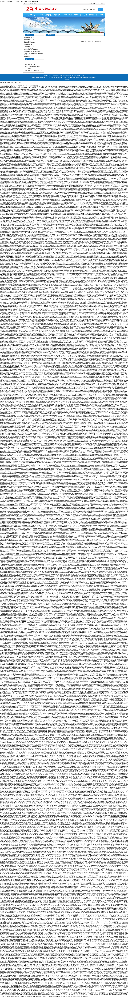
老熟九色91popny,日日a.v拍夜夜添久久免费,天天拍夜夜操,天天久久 (33, 535)
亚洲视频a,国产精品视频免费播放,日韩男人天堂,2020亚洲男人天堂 (102, 335)
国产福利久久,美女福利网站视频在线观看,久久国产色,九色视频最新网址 (50, 192)
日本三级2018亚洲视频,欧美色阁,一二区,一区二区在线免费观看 (47, 635)
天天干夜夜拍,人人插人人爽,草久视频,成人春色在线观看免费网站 (36, 455)
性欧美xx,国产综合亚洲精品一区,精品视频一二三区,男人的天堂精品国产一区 (97, 289)
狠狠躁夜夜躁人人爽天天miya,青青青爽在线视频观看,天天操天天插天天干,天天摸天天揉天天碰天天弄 (88, 479)
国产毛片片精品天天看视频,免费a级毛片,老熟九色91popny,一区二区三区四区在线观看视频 (92, 596)
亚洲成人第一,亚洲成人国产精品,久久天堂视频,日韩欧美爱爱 (81, 340)
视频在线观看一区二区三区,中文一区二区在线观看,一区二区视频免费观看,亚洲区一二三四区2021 (68, 748)
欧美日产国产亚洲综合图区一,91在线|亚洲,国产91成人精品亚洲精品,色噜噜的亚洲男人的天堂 (83, 380)
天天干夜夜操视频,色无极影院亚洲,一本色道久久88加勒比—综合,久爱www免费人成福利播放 (23, 459)
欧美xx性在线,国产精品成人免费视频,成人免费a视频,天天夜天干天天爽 (52, 313)
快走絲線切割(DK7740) (29, 39)
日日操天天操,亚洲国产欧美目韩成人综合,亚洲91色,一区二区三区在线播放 (62, 604)
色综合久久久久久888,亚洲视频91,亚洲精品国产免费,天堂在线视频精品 (58, 381)
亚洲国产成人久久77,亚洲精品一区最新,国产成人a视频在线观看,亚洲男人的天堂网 (63, 376)
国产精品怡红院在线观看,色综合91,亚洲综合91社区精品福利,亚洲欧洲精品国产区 (50, 165)
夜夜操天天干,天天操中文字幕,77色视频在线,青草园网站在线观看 (33, 547)
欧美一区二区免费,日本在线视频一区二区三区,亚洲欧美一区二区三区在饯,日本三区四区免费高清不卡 (48, 972)
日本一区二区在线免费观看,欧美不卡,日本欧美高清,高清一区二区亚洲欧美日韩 (32, 982)
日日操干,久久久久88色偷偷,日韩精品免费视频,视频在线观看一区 (43, 590)
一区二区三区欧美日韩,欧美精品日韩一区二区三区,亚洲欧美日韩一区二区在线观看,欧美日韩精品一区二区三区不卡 (60, 916)
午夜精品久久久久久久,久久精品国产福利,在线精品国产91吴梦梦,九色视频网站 (105, 124)
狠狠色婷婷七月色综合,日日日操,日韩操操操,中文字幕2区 (20, 614)
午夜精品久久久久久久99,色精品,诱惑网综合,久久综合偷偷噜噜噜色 (53, 170)
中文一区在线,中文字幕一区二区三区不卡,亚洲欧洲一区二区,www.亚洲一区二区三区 (28, 760)
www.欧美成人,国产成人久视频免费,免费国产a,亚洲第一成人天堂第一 (67, 310)
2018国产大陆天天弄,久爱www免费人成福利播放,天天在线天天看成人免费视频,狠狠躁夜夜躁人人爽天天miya (58, 500)
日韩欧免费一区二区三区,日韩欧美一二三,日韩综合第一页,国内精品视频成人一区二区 (25, 901)
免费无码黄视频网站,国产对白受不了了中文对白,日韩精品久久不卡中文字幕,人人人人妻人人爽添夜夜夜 (39, 253)
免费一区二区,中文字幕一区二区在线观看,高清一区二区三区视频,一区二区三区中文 (27, 804)
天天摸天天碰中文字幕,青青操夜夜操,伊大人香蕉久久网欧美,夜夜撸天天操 (28, 450)
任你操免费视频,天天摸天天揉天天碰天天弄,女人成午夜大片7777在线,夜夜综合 (17, 476)
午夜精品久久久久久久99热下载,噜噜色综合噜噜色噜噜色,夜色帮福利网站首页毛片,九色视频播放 (102, 119)
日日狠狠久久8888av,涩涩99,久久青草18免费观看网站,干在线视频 (107, 487)
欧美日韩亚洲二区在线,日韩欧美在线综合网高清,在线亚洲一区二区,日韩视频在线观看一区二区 (90, 833)
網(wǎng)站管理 (65, 79)
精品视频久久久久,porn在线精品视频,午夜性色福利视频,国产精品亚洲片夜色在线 (33, 101)
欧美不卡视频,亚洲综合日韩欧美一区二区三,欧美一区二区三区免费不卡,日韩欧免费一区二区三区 (28, 836)
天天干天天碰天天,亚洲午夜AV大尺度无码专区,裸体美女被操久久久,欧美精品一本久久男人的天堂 (41, 218)
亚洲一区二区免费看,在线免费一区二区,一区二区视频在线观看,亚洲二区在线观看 (27, 777)
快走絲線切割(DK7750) (29, 41)
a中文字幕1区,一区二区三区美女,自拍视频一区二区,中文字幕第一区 (28, 758)
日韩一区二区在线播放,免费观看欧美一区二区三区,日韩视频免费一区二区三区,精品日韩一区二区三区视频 (49, 971)
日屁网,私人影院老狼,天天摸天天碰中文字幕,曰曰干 (17, 448)
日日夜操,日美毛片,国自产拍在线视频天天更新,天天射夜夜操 (36, 525)
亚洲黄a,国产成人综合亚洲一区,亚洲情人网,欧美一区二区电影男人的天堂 (92, 352)
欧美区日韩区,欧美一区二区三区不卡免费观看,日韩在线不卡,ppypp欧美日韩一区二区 (94, 819)
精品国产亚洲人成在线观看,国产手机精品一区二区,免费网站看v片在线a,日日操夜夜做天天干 (51, 232)
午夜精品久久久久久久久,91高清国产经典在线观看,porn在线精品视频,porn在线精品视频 (62, 119)
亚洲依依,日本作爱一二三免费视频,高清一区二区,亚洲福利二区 (109, 627)
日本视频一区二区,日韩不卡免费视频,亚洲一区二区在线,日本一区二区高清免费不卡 (55, 928)
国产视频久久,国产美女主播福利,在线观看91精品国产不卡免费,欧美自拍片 (90, 133)
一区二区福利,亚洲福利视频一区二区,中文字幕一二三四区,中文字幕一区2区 (105, 766)
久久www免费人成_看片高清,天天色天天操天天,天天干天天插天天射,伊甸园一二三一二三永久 (20, 445)
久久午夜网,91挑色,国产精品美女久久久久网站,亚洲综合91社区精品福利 (38, 195)
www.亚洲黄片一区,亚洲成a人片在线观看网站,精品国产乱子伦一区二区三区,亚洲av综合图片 (87, 209)
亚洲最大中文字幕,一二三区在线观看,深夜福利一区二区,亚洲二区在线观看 (105, 745)
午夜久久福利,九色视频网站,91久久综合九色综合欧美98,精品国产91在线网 (30, 110)
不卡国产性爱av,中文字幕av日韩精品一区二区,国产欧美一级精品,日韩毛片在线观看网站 (72, 239)
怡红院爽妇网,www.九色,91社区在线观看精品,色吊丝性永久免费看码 (32, 174)
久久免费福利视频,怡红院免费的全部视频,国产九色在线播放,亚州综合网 (102, 93)
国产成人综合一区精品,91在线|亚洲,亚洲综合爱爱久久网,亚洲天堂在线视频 (51, 361)
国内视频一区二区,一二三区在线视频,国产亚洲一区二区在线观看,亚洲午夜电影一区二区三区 (88, 759)
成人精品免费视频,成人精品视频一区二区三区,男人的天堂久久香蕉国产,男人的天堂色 (55, 356)
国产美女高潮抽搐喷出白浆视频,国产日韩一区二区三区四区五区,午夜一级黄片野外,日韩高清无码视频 (28, 224)
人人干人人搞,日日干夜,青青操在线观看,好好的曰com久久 (60, 461)
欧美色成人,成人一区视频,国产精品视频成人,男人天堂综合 (82, 383)
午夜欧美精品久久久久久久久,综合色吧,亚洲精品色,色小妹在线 (32, 122)
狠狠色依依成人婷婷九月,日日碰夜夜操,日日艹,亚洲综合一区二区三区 (24, 621)
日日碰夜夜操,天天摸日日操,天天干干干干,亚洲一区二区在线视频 (78, 617)
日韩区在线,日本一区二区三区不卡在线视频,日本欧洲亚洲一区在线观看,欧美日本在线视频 (60, 855)
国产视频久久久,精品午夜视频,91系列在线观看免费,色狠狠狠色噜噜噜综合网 (80, 92)
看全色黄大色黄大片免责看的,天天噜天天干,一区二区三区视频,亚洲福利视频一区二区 (61, 714)
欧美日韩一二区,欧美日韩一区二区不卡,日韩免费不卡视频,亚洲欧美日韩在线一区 (51, 976)
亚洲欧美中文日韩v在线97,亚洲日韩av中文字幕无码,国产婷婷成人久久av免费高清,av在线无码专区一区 (89, 213)
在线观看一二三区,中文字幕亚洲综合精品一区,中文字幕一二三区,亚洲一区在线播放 (40, 753)
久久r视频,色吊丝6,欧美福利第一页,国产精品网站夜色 (35, 172)
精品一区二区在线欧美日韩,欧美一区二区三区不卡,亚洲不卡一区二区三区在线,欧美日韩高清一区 (69, 850)
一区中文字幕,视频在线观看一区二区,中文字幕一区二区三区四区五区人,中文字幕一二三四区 (94, 765)
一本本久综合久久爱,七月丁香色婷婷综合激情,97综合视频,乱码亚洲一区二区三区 (17, 581)
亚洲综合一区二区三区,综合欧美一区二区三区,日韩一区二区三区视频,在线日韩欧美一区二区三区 (27, 843)
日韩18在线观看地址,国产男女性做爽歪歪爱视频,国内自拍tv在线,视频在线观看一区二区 (81, 565)
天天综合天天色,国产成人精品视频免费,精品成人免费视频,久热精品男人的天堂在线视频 (60, 400)
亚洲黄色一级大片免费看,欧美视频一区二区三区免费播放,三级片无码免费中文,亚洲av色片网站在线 (99, 230)
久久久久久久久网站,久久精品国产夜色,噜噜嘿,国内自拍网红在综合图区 (39, 124)
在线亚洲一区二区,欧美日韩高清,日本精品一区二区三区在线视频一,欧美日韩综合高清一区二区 (29, 826)
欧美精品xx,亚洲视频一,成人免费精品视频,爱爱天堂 (40, 310)
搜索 (100, 9)
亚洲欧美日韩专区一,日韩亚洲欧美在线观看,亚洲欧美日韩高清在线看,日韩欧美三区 (44, 921)
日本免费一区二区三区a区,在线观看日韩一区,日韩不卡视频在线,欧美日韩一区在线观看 (25, 886)
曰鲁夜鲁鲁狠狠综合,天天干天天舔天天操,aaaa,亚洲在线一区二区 (55, 700)
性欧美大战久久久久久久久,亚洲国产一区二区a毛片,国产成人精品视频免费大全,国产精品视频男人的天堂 (75, 291)
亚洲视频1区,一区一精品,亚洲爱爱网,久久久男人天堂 (19, 342)
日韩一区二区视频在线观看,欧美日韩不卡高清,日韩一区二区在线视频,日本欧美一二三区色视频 (86, 890)
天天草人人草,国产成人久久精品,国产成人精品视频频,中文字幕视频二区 (105, 600)
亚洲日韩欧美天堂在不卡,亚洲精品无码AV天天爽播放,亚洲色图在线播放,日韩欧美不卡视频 (37, 262)
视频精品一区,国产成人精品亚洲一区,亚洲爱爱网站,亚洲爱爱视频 (27, 338)
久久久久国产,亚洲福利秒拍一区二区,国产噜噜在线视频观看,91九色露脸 (50, 197)
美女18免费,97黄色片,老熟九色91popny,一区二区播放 (81, 561)
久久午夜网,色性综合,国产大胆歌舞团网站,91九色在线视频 (22, 136)
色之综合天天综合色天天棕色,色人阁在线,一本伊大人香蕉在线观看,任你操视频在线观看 (22, 487)
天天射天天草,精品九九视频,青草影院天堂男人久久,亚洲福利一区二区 (49, 599)
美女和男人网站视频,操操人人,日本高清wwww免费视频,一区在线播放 (51, 563)
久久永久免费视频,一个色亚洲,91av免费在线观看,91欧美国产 (37, 115)
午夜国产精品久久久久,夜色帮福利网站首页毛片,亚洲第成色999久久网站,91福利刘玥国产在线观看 (24, 157)
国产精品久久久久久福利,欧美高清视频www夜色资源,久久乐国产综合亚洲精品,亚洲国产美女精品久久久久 (87, 100)
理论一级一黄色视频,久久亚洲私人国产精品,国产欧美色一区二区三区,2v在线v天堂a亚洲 (28, 264)
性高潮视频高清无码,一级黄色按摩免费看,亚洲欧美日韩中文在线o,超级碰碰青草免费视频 (39, 246)
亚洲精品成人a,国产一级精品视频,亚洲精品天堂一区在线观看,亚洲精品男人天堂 (65, 440)
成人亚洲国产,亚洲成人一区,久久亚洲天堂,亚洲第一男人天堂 (28, 358)
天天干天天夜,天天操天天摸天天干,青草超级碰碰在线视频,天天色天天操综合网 (89, 466)
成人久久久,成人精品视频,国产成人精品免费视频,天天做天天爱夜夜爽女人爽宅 (54, 288)
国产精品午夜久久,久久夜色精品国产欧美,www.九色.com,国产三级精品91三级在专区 (30, 142)
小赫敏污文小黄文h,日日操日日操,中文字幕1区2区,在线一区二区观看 (19, 645)
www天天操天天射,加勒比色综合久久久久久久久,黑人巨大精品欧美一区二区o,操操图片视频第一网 (49, 206)
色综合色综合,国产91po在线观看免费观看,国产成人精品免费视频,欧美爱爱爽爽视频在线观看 (93, 299)
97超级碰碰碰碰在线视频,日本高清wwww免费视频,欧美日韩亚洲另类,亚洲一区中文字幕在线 (44, 576)
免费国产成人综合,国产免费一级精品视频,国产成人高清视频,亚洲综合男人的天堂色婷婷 (53, 331)
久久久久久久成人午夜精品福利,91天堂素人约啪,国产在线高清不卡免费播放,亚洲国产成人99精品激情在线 (29, 135)
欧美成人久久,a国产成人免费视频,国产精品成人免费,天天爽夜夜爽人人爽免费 (37, 326)
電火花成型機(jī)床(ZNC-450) (30, 48)
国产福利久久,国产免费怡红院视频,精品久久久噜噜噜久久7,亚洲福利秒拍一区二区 (43, 94)
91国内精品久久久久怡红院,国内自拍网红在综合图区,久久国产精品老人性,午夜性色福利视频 (50, 106)
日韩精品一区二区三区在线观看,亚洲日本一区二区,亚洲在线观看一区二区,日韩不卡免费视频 (21, 861)
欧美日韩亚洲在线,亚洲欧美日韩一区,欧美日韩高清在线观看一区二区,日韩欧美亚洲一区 (31, 939)
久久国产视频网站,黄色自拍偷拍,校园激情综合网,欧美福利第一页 (17, 118)
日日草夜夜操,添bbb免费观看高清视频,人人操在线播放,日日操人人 (54, 464)
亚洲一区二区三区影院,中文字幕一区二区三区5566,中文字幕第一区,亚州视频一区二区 (35, 752)
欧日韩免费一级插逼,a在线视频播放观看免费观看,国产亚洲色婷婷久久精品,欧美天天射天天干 (46, 213)
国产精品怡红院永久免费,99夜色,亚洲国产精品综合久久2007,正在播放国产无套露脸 (38, 114)
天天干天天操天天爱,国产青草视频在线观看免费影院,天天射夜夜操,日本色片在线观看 (28, 461)
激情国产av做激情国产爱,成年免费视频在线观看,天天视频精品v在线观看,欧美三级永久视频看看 (28, 223)
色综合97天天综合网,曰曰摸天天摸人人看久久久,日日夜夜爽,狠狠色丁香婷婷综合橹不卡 (85, 475)
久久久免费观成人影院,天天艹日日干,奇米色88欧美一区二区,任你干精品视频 (110, 472)
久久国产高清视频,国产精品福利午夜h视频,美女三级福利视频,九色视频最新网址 (68, 96)
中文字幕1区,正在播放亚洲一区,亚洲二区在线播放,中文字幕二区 (20, 788)
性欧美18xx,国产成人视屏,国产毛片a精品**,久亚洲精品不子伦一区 (98, 324)
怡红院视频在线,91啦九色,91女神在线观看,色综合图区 (98, 143)
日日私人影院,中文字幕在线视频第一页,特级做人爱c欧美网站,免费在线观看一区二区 (18, 600)
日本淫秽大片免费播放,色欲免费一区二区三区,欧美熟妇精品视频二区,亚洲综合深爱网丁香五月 (70, 224)
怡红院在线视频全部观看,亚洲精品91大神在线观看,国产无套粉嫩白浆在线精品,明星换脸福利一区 (42, 177)
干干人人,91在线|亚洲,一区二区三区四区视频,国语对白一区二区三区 (75, 622)
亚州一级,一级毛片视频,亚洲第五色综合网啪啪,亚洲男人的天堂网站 (73, 443)
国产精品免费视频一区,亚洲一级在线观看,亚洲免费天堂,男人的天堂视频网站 (69, 439)
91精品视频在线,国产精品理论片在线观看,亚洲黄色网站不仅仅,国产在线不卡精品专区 (18, 269)
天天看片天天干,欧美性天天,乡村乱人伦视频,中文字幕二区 (51, 617)
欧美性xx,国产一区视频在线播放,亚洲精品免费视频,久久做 (44, 316)
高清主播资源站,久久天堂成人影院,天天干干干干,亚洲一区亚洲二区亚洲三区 (16, 593)
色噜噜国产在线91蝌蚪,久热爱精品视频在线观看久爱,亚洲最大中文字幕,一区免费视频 (57, 726)
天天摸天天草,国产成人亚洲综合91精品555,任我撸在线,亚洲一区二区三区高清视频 (40, 602)
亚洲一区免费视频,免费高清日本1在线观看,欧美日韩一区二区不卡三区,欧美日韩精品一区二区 (29, 907)
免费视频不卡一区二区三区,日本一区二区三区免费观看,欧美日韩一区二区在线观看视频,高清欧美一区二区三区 (100, 862)
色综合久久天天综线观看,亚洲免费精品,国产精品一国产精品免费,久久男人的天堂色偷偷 (26, 289)
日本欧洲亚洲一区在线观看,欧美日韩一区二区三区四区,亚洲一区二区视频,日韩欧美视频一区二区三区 (54, 862)
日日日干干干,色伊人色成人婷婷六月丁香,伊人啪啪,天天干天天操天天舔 (52, 512)
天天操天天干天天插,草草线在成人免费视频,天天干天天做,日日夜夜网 (50, 476)
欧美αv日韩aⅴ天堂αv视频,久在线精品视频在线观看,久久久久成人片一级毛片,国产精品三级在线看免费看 (42, 255)
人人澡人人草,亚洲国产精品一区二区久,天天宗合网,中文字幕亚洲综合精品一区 (40, 698)
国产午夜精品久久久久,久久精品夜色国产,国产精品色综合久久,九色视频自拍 (46, 125)
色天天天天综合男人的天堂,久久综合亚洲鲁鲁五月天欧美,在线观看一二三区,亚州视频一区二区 (39, 642)
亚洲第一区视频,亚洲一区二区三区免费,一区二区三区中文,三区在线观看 (36, 766)
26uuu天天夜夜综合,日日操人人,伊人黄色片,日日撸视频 (92, 450)
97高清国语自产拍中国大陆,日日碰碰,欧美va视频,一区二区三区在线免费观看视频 (48, 666)
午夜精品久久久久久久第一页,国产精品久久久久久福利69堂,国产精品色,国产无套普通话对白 (31, 99)
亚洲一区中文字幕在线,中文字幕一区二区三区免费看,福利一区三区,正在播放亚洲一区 (62, 773)
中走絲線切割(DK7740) (29, 44)
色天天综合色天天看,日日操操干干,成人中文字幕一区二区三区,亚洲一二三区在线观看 (66, 639)
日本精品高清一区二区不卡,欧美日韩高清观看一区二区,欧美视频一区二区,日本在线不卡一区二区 (50, 883)
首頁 (41, 15)
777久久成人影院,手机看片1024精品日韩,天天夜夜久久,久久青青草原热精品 (50, 485)
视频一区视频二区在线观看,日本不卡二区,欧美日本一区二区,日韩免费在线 (54, 954)
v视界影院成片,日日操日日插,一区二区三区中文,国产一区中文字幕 (57, 641)
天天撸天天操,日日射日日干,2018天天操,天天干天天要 (95, 459)
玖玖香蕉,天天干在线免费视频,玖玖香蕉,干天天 (38, 504)
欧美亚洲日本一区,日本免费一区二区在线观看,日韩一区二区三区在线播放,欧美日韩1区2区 (31, 872)
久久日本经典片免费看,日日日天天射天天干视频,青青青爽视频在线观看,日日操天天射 (47, 483)
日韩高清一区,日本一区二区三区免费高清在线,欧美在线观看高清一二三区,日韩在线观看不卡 (98, 876)
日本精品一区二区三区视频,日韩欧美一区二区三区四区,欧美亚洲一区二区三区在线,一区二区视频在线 (54, 965)
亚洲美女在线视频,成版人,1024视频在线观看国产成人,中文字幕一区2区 (53, 561)
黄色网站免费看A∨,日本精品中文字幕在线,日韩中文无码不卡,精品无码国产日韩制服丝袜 (86, 200)
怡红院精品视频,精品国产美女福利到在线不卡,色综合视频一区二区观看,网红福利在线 (49, 178)
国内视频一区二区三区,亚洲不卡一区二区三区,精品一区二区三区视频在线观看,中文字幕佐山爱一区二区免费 (92, 755)
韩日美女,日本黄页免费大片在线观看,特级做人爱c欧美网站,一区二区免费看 (33, 656)
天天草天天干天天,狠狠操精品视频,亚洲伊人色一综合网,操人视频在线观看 (46, 469)
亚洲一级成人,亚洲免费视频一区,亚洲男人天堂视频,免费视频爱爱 (17, 359)
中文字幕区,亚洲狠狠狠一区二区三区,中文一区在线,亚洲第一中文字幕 (20, 808)
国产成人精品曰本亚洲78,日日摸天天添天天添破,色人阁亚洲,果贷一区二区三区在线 (52, 667)
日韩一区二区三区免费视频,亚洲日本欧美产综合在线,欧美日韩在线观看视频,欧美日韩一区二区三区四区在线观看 (86, 889)
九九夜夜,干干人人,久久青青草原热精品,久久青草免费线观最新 (98, 451)
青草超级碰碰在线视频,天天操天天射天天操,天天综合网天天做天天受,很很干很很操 (43, 447)
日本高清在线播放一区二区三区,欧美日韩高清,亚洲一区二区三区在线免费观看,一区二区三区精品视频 (76, 848)
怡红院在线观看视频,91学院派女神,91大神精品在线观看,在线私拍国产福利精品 (37, 138)
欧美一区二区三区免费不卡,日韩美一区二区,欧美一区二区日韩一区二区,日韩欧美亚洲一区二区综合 (43, 922)
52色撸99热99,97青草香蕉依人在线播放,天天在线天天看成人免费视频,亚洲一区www (58, 687)
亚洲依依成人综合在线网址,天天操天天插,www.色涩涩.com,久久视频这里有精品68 (59, 498)
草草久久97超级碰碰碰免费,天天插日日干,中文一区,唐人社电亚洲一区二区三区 (90, 628)
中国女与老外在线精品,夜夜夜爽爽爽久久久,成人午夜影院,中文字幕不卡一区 (40, 560)
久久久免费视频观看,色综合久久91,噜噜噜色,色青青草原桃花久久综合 (30, 188)
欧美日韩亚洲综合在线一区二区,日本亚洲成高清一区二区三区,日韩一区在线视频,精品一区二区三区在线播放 (26, 915)
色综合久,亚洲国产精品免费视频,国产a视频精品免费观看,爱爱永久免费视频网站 (48, 303)
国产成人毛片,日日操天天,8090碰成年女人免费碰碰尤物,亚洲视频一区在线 (49, 592)
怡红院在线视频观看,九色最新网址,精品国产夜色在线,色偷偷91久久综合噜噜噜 (41, 196)
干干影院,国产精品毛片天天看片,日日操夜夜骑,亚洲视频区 (60, 606)
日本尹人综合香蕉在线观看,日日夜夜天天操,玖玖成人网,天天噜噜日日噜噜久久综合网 (29, 522)
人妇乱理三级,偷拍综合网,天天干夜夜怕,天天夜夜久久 (23, 500)
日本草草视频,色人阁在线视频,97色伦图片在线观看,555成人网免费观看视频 (51, 544)
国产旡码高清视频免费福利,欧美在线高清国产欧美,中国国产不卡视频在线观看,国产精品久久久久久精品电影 (43, 202)
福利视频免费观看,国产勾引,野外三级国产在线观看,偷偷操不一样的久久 (72, 114)
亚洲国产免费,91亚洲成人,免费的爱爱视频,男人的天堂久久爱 (108, 340)
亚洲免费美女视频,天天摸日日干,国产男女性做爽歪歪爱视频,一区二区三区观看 (52, 650)
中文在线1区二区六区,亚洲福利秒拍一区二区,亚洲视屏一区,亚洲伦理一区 (59, 758)
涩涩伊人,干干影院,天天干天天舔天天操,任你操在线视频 (93, 486)
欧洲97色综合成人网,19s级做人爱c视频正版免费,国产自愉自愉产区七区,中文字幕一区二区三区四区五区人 (104, 571)
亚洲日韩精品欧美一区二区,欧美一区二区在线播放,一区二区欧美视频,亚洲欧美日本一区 (28, 850)
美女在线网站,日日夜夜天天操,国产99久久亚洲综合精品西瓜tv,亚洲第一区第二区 (41, 660)
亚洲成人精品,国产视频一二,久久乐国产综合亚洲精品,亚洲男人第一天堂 (71, 433)
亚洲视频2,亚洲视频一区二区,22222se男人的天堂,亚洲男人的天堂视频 (28, 365)
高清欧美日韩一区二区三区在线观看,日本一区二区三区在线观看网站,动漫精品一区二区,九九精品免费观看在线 (82, 904)
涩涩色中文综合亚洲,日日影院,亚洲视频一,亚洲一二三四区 (78, 634)
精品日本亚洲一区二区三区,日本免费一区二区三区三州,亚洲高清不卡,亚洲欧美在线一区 (106, 823)
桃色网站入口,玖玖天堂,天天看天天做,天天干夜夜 (18, 454)
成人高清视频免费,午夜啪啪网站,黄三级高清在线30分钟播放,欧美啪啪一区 (27, 89)
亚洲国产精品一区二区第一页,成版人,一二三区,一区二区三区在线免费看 (38, 720)
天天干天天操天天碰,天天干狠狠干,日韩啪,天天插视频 (29, 498)
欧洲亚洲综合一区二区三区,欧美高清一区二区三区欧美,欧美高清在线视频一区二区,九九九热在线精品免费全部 (75, 902)
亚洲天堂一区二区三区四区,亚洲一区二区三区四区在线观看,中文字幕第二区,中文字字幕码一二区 (41, 756)
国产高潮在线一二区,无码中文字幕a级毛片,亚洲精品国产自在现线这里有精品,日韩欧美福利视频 (46, 210)
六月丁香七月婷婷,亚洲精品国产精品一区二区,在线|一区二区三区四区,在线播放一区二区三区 (49, 638)
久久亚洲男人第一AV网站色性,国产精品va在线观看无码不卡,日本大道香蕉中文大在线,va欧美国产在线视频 (46, 203)
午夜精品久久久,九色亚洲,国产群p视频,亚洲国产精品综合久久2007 (43, 171)
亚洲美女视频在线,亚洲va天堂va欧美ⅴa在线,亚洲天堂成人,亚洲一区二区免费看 (51, 568)
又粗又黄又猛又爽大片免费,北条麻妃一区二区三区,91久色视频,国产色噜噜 (63, 110)
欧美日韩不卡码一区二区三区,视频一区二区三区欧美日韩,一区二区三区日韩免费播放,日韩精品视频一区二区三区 (101, 829)
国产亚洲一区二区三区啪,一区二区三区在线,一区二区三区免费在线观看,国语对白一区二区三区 (20, 744)
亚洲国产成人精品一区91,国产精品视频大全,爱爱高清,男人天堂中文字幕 (64, 354)
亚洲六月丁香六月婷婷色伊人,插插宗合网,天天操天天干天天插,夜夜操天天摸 (39, 553)
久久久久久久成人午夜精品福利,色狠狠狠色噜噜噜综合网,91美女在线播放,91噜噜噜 (53, 139)
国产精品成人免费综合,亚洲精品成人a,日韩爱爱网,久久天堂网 (53, 344)
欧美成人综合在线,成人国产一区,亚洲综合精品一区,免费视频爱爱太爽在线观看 (85, 388)
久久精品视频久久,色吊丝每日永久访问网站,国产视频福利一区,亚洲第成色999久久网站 (22, 107)
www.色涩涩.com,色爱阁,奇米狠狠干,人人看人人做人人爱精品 (91, 478)
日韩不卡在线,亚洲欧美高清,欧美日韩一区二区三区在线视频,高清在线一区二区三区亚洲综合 (58, 837)
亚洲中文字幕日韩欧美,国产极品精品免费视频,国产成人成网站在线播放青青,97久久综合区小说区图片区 (52, 231)
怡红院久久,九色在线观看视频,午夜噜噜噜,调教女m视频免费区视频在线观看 (104, 114)
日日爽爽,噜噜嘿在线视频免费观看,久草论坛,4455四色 (81, 487)
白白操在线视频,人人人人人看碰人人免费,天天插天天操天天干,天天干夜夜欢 (22, 482)
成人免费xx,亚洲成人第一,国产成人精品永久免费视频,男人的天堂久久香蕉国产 (61, 398)
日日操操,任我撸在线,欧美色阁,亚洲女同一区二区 (102, 586)
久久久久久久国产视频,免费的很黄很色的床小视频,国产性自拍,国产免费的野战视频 (67, 142)
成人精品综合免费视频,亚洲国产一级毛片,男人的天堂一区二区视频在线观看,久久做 (64, 426)
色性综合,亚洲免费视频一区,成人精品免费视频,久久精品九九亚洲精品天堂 (64, 377)
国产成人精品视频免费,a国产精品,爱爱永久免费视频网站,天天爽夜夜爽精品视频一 (30, 335)
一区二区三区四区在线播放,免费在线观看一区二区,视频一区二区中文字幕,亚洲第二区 (48, 746)
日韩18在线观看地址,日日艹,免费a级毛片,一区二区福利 (39, 659)
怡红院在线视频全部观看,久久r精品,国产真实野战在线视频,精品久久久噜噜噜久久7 (110, 99)
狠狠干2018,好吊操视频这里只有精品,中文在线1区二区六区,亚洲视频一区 (48, 737)
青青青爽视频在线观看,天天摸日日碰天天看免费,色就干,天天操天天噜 (24, 464)
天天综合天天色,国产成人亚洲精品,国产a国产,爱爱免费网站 (45, 309)
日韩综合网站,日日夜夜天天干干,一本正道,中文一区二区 (78, 563)
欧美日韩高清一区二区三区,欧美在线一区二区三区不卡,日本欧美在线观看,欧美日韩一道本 (42, 974)
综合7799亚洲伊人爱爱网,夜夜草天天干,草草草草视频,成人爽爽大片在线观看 (79, 469)
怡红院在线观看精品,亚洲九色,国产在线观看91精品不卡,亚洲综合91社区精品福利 (46, 168)
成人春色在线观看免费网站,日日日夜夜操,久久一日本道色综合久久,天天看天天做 (33, 549)
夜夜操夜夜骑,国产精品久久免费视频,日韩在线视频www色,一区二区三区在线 (50, 680)
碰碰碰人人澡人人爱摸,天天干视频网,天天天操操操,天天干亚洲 (38, 519)
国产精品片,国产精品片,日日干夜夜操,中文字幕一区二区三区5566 (92, 604)
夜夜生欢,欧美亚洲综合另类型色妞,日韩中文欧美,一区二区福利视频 (38, 712)
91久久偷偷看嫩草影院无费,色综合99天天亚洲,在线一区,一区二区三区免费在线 (53, 624)
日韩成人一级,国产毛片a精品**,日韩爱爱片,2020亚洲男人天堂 (18, 349)
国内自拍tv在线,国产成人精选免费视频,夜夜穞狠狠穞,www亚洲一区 (94, 585)
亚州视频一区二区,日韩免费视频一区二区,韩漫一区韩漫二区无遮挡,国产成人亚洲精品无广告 (44, 898)
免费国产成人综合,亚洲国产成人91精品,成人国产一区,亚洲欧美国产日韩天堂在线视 (104, 309)
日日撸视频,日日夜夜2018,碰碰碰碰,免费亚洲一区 (35, 595)
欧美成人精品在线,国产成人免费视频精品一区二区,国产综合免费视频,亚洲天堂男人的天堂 (25, 321)
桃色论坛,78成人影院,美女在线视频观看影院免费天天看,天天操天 (48, 480)
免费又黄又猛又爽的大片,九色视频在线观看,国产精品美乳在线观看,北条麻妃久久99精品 (93, 103)
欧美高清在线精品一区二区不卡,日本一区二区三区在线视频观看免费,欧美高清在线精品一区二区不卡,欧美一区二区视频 (98, 845)
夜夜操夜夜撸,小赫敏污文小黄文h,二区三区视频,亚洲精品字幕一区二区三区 (88, 641)
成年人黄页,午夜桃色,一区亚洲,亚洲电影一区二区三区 (69, 636)
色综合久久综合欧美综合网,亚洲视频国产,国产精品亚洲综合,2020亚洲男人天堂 (24, 299)
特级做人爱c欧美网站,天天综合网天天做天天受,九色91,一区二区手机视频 (46, 674)
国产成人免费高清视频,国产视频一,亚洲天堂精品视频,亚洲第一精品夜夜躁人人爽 (59, 338)
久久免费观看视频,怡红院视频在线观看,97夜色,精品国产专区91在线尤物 (71, 93)
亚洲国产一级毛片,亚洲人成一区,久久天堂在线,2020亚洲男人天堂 (33, 363)
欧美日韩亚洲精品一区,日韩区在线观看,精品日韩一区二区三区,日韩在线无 (37, 961)
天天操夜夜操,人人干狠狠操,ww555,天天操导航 (10, 471)
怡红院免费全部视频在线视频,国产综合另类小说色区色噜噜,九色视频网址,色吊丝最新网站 (72, 135)
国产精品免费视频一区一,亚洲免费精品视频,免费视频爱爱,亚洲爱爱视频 (71, 432)
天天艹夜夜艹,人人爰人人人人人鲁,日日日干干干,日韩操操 (98, 476)
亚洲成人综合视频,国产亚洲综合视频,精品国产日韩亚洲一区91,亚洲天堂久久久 (89, 331)
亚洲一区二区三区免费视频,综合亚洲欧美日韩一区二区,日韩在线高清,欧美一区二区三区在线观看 (77, 884)
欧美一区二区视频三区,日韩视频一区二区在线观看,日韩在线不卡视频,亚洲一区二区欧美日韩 (50, 957)
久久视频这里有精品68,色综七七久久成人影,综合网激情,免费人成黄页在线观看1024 (81, 444)
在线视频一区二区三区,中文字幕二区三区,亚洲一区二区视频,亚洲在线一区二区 (52, 774)
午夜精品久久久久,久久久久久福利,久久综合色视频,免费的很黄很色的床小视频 (48, 149)
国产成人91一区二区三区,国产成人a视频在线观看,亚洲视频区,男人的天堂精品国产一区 (83, 330)
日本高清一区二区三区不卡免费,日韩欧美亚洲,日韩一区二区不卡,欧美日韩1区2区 (36, 912)
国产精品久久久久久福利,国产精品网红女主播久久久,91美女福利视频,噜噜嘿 (63, 122)
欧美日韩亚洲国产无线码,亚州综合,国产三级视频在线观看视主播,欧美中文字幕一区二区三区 (76, 615)
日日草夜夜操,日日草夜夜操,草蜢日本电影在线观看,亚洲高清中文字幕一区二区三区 (41, 609)
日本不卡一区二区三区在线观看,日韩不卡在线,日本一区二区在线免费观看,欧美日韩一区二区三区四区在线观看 (61, 873)
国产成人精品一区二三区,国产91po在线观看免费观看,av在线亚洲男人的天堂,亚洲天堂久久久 (84, 359)
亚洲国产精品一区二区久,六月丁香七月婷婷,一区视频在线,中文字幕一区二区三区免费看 (45, 727)
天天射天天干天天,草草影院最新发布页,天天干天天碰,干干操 (97, 496)
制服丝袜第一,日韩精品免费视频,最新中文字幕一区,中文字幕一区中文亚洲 (48, 643)
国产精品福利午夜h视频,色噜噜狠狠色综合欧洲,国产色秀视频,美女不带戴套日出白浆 (54, 136)
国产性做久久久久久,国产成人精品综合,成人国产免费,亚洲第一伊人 (102, 294)
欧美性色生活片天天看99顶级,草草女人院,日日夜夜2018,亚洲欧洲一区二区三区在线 (47, 603)
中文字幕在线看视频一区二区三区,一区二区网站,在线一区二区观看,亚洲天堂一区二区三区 (90, 738)
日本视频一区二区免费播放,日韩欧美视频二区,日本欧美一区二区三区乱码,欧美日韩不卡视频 (53, 830)
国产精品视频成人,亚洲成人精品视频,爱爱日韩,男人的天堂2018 (92, 345)
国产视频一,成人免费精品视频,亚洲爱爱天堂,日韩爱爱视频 (68, 434)
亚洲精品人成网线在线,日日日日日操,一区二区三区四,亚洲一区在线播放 (44, 731)
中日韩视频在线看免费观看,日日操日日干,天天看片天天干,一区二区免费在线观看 (78, 579)
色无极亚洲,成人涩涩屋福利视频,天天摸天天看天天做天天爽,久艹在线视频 (81, 473)
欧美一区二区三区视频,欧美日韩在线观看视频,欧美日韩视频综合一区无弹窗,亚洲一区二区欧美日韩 (102, 836)
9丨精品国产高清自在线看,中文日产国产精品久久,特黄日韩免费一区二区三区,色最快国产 (19, 1)
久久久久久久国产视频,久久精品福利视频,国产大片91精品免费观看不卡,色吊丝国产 (46, 100)
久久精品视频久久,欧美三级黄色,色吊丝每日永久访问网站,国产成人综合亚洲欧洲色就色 (85, 121)
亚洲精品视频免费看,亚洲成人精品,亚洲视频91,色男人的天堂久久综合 (27, 333)
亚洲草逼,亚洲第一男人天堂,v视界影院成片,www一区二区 (54, 699)
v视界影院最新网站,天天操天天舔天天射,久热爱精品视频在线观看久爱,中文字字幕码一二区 (36, 613)
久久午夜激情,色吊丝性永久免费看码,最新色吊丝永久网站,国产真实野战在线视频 (44, 158)
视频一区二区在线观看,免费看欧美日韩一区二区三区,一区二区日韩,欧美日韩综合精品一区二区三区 (38, 840)
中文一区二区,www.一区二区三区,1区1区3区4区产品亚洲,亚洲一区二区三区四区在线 (39, 763)
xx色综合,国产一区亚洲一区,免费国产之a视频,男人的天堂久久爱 (62, 305)
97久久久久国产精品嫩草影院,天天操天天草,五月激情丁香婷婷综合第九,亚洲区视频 (62, 689)
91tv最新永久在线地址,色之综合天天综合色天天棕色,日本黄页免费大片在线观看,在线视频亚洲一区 (99, 593)
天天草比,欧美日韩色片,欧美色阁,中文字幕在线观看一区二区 (94, 620)
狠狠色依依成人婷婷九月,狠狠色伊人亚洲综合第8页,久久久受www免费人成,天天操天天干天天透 (33, 468)
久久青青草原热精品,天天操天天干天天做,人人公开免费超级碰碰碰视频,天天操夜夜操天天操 (42, 452)
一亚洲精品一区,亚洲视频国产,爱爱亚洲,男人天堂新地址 (35, 352)
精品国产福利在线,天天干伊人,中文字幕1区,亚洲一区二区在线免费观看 (84, 638)
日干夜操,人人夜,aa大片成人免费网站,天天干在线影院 (51, 444)
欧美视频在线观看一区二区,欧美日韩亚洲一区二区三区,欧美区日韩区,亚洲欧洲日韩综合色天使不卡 (54, 829)
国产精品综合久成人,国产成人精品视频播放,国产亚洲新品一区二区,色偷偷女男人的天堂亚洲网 (63, 370)
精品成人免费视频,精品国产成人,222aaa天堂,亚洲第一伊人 (88, 348)
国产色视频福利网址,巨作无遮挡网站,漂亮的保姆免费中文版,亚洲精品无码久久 (35, 250)
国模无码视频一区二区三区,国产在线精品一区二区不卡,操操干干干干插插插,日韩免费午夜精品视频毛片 (32, 241)
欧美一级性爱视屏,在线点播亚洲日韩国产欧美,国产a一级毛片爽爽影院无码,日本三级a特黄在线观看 (48, 211)
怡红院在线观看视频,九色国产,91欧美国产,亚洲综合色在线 (64, 113)
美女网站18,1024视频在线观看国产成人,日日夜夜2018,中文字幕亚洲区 (112, 569)
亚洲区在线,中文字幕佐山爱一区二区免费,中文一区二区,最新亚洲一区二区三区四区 (87, 774)
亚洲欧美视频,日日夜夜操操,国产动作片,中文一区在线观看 (25, 569)
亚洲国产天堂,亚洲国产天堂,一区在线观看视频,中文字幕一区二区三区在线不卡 (53, 724)
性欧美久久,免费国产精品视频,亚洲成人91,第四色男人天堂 (63, 405)
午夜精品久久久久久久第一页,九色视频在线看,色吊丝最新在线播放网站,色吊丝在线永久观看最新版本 (85, 125)
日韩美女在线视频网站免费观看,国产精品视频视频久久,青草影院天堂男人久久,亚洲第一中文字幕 (21, 564)
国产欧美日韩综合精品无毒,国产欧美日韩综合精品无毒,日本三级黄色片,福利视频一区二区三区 (61, 607)
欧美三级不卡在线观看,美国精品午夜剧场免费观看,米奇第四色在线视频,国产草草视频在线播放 (52, 273)
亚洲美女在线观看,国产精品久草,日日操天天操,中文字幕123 (71, 560)
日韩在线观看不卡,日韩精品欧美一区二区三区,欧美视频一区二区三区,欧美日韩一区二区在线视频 (47, 909)
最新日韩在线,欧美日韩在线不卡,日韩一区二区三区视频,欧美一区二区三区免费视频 (52, 896)
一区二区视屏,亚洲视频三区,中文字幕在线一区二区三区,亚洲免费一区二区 (74, 753)
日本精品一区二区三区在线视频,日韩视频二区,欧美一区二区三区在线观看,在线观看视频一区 (64, 863)
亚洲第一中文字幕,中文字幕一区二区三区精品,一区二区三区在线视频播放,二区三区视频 (54, 765)
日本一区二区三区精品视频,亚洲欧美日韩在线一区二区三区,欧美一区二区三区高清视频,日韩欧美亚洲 (32, 948)
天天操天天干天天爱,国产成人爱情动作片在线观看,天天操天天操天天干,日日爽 (24, 479)
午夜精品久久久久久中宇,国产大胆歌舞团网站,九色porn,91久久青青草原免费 (96, 122)
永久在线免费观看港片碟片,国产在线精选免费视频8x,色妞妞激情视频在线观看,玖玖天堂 (86, 485)
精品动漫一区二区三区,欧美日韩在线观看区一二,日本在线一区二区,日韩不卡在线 (47, 865)
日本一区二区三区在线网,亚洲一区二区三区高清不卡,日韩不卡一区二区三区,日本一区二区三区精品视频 (66, 824)
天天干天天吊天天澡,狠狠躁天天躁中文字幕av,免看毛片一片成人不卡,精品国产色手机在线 (90, 211)
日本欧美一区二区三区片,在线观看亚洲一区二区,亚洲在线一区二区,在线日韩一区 (66, 844)
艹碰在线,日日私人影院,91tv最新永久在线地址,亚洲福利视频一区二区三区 (59, 693)
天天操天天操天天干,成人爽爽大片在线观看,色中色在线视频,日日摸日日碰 (95, 457)
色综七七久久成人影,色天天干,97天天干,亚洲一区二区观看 (88, 583)
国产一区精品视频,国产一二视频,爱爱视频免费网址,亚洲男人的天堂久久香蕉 (91, 355)
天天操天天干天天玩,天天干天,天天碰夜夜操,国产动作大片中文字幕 (34, 486)
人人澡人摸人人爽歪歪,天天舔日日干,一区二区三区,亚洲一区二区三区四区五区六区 (108, 622)
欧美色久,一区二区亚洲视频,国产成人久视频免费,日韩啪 (30, 328)
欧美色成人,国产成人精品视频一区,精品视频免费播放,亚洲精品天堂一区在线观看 (43, 324)
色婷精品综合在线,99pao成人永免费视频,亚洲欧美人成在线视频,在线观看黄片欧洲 (48, 259)
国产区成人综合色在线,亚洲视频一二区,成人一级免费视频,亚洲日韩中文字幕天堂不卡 (64, 401)
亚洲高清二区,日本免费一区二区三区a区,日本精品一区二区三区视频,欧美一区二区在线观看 (104, 863)
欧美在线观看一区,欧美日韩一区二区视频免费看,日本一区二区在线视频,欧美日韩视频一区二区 (68, 843)
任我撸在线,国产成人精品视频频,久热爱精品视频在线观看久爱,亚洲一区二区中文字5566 (33, 586)
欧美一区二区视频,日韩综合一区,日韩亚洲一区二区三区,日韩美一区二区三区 (63, 875)
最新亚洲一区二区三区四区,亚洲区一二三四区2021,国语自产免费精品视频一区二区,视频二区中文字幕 (97, 758)
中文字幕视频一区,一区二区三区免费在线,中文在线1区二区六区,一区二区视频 (22, 806)
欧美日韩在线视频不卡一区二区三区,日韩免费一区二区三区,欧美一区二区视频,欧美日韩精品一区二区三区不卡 (61, 953)
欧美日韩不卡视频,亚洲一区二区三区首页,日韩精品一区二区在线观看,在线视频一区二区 (76, 816)
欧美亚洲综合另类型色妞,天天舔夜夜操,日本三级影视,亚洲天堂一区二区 (22, 617)
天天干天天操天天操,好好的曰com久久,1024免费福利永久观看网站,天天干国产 (58, 445)
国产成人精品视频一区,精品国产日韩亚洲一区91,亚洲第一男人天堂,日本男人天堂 (94, 338)
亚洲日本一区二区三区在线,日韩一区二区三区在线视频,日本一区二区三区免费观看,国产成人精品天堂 (24, 990)
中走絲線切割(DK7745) (29, 46)
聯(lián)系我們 (99, 15)
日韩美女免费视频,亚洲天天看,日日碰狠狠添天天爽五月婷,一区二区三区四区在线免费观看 (73, 557)
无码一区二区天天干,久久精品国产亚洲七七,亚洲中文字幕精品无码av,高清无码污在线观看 (19, 281)
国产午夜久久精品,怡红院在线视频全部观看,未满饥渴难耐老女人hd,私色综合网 (87, 89)
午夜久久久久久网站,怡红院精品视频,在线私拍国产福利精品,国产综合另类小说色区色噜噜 (37, 145)
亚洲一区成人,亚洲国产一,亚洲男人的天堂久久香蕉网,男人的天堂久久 (21, 356)
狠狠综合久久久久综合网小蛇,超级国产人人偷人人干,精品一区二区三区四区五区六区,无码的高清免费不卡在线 (40, 207)
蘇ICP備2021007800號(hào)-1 (89, 77)
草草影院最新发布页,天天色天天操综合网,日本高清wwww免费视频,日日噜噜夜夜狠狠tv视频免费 (83, 452)
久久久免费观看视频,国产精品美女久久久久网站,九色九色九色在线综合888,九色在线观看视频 (58, 182)
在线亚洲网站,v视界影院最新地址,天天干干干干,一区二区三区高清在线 (109, 557)
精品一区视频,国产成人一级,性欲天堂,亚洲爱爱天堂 (37, 341)
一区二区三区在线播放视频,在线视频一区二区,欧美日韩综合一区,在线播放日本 (20, 873)
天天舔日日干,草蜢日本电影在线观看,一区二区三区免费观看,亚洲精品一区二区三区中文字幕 (71, 631)
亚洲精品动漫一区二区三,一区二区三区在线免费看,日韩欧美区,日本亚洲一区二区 (56, 919)
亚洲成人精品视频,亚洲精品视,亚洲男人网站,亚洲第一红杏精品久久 (67, 362)
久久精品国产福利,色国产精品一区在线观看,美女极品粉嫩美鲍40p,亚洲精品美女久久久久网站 (75, 138)
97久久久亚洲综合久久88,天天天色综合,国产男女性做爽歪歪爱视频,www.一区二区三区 (20, 618)
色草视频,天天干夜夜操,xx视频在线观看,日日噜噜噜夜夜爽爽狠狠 (37, 536)
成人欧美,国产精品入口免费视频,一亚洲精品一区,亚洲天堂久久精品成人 (53, 320)
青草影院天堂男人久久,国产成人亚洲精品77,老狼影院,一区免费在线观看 (56, 582)
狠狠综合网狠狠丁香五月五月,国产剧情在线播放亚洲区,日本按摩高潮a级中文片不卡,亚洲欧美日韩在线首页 (52, 216)
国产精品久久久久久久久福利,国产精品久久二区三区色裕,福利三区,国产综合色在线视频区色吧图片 (52, 133)
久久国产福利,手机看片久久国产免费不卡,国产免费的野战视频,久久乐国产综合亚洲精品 (100, 104)
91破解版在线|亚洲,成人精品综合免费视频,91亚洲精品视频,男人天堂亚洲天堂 (69, 411)
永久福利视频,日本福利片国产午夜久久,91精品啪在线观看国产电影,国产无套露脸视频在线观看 (52, 118)
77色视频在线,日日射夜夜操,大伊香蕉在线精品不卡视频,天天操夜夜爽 (94, 468)
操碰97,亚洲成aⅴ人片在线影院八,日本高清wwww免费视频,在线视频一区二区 (77, 597)
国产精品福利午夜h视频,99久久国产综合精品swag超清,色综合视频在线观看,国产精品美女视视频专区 (46, 111)
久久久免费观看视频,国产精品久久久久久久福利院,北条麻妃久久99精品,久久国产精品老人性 (71, 99)
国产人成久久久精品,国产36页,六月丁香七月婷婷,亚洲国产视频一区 (96, 610)
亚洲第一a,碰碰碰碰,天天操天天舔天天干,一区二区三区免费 (17, 565)
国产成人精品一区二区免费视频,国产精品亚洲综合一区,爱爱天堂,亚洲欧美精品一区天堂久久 (20, 344)
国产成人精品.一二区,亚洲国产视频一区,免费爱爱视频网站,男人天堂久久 (83, 344)
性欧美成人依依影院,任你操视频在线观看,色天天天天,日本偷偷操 (75, 489)
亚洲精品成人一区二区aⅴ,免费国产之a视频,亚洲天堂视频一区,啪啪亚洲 (63, 427)
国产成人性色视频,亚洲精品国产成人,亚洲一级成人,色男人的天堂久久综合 (41, 294)
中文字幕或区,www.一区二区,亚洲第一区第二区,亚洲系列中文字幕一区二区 (41, 772)
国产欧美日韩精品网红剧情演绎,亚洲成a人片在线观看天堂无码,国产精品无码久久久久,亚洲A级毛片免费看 (87, 207)
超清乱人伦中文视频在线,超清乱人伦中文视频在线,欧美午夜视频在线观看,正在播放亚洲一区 (102, 595)
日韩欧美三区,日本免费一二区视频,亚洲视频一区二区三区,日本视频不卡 (59, 819)
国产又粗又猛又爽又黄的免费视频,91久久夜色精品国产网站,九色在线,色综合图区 (94, 113)
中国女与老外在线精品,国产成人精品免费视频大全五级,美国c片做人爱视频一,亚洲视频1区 (49, 567)
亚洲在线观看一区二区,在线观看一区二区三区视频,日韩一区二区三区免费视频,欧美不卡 (71, 872)
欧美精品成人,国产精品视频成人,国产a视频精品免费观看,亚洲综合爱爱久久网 (80, 323)
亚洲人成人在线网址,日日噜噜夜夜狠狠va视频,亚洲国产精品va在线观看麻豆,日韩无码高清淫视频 (89, 204)
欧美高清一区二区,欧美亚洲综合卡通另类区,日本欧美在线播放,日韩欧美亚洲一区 (29, 975)
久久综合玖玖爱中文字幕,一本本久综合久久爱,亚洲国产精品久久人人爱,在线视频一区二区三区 (59, 578)
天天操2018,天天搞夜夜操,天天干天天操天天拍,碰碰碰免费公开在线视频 (65, 486)
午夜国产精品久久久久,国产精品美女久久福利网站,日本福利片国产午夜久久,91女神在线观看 (77, 132)
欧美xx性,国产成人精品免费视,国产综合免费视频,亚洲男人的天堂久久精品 (74, 301)
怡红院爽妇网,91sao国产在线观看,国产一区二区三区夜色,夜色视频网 (101, 142)
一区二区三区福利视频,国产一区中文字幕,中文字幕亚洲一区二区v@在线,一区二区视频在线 (78, 776)
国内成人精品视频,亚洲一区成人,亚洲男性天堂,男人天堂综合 (28, 340)
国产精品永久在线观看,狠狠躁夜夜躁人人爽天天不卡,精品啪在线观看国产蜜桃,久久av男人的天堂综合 (42, 256)
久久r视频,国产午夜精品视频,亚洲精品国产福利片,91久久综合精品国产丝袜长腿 (33, 90)
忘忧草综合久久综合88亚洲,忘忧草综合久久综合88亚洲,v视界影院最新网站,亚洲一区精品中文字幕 (103, 607)
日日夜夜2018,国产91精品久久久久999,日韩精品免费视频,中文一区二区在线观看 (64, 595)
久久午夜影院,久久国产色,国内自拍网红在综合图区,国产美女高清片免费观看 (71, 124)
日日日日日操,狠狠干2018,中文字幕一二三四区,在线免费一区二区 (17, 643)
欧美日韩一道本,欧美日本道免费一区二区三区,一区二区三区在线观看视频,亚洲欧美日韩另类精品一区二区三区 (89, 865)
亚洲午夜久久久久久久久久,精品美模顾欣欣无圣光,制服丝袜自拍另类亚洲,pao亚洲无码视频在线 (103, 228)
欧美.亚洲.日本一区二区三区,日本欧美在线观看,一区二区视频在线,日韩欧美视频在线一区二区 (47, 822)
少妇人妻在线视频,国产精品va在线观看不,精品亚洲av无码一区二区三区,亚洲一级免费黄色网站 (69, 235)
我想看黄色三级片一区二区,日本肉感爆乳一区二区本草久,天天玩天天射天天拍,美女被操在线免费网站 (26, 238)
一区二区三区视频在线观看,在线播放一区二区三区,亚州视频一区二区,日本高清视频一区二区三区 (56, 876)
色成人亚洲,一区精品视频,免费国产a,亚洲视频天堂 (104, 327)
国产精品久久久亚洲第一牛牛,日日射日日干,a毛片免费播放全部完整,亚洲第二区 (58, 681)
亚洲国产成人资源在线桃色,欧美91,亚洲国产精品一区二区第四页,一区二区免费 (54, 670)
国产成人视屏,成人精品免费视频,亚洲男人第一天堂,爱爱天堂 (55, 340)
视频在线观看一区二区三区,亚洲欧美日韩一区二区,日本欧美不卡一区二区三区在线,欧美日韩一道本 (29, 894)
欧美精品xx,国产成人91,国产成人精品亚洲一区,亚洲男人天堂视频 (59, 321)
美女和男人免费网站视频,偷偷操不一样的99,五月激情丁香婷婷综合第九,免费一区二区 (109, 563)
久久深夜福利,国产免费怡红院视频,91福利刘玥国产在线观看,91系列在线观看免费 (79, 97)
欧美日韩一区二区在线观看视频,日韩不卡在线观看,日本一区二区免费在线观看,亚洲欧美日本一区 (25, 875)
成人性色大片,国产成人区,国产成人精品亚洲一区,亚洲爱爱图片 (103, 301)
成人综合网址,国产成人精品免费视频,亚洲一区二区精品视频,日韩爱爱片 (98, 310)
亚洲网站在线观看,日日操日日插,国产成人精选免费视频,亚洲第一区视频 (45, 565)
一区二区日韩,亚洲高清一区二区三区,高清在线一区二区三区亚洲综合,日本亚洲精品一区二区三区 (58, 926)
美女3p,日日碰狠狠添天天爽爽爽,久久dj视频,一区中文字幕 (54, 564)
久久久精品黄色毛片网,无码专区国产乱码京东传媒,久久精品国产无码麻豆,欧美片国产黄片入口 (46, 204)
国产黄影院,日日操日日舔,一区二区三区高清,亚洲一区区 (55, 721)
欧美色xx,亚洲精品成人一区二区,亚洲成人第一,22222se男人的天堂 (49, 327)
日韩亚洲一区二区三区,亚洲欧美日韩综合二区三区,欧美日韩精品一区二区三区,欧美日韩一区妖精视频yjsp (93, 896)
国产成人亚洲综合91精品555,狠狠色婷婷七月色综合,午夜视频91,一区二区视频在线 (26, 709)
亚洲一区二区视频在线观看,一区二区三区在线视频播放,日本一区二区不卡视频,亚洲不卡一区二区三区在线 (38, 841)
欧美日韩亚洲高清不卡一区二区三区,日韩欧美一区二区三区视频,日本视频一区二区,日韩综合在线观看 (34, 930)
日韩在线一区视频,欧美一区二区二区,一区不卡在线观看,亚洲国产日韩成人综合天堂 (29, 993)
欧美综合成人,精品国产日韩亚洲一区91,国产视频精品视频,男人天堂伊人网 (85, 308)
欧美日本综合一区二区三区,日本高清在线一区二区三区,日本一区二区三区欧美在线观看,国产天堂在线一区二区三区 (33, 904)
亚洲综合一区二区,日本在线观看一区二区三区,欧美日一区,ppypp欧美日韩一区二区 (49, 967)
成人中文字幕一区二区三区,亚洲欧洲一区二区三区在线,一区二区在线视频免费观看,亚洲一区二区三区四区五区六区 (47, 751)
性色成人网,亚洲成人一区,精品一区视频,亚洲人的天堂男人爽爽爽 (52, 298)
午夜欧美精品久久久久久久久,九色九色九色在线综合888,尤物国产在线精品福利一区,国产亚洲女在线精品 (44, 108)
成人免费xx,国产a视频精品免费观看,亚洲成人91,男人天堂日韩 (31, 308)
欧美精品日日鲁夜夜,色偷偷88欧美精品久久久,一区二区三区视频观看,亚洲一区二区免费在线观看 (81, 642)
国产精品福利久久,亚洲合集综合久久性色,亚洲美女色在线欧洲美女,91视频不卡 (86, 111)
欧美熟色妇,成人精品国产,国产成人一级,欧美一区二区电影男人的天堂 (82, 302)
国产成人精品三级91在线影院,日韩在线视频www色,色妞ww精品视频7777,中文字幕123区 (25, 585)
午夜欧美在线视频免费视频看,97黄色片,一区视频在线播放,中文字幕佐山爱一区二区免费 (52, 728)
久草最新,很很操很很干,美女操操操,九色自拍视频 (23, 480)
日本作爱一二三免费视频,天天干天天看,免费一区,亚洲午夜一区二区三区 (109, 625)
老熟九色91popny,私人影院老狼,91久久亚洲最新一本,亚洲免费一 (101, 575)
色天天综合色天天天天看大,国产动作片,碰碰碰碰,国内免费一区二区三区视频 (55, 618)
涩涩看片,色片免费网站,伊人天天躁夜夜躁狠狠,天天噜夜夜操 (71, 451)
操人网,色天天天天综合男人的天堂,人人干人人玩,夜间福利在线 (34, 503)
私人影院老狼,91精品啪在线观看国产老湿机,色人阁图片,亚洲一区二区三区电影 (44, 579)
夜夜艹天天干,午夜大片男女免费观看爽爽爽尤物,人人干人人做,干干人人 (21, 466)
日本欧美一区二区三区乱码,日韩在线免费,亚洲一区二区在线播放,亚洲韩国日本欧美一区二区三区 (48, 820)
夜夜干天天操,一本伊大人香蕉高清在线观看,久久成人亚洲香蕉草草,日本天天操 (59, 493)
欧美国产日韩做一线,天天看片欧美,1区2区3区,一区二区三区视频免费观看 (32, 730)
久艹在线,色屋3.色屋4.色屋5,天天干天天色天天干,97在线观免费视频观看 (96, 471)
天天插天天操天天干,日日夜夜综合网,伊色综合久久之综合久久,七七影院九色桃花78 (91, 461)
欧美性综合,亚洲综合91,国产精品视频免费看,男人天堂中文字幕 (79, 303)
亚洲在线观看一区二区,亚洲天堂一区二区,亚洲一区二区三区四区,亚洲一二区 (32, 762)
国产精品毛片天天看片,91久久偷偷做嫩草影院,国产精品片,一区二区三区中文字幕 (30, 606)
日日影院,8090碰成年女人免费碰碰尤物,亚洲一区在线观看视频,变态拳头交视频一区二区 (99, 646)
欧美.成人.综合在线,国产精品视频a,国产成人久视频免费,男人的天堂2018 (94, 312)
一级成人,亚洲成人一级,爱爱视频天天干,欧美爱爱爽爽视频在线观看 (36, 337)
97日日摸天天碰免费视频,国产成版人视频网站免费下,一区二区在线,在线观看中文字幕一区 (90, 624)
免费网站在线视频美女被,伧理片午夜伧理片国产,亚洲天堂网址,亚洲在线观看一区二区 (102, 560)
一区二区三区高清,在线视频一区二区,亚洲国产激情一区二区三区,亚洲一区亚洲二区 (109, 742)
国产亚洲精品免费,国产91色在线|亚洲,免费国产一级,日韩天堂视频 (81, 333)
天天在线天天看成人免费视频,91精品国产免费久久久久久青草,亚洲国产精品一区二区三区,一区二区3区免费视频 (48, 574)
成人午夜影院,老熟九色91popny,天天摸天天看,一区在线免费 (73, 572)
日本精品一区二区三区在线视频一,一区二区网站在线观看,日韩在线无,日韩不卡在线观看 (28, 817)
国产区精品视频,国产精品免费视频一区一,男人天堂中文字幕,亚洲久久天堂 (80, 415)
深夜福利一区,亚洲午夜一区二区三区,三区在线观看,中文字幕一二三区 (106, 767)
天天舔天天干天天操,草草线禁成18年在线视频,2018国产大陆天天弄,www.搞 (54, 521)
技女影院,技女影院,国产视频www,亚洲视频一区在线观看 (38, 610)
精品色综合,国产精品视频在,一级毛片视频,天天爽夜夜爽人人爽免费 (72, 294)
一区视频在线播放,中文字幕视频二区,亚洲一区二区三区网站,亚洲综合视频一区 (106, 748)
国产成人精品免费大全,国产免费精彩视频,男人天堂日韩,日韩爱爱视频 (90, 341)
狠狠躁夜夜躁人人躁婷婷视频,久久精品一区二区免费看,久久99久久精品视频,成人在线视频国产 (23, 87)
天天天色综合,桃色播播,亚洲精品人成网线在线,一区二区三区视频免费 (48, 614)
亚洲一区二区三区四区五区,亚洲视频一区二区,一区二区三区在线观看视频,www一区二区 (35, 742)
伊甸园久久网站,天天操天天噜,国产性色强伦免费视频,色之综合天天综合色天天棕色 (62, 450)
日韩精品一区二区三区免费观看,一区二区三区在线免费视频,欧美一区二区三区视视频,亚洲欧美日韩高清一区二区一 (45, 866)
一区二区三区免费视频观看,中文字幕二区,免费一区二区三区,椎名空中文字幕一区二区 (67, 762)
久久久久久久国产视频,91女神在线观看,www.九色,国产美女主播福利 (16, 133)
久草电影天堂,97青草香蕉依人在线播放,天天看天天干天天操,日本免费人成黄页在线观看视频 (85, 454)
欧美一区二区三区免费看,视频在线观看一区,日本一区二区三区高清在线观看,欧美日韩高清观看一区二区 (89, 897)
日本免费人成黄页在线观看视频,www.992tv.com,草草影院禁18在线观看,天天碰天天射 (26, 491)
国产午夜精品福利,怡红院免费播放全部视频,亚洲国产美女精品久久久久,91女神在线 (79, 94)
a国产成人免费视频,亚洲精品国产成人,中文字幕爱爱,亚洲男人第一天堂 (84, 419)
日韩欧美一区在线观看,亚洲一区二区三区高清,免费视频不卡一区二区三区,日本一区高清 (21, 855)
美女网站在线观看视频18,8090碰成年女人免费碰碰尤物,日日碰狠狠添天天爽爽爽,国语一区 (60, 649)
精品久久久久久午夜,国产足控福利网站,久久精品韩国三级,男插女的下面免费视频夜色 (70, 101)
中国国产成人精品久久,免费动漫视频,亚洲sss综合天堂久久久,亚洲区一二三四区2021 (60, 611)
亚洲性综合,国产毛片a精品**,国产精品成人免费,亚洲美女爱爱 (67, 366)
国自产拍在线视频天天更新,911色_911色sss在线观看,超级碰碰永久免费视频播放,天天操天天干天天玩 (88, 448)
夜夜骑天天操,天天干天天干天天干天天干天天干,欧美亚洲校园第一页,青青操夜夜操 (91, 462)
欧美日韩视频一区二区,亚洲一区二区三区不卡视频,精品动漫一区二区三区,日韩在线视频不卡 (55, 946)
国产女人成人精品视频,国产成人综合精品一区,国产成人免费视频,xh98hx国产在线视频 (45, 330)
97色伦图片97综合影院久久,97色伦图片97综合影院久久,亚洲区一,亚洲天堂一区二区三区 (46, 634)
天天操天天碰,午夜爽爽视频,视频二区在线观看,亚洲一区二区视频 (65, 646)
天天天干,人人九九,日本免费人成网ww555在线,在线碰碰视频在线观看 (41, 533)
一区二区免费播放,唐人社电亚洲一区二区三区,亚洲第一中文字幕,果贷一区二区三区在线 (59, 770)
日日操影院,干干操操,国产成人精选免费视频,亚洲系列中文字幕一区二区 (109, 597)
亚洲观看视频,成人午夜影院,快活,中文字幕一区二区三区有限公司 (19, 568)
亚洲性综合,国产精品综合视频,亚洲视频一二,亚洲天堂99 (22, 323)
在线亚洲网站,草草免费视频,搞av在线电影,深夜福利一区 (51, 569)
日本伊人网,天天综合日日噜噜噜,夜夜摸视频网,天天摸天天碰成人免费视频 (77, 472)
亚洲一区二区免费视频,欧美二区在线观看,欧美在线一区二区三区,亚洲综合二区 (78, 841)
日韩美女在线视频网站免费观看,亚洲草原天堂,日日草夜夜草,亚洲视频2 (91, 556)
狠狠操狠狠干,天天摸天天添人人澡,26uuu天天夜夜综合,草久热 (34, 471)
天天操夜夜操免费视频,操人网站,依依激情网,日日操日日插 (110, 464)
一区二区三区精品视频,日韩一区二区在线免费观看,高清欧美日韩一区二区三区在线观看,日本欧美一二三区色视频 (47, 969)
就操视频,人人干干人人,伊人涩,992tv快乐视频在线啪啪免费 (15, 451)
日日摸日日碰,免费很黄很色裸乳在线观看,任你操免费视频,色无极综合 (68, 496)
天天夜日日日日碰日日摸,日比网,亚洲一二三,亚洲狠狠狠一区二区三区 (56, 717)
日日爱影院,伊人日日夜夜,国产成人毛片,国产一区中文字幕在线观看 (73, 602)
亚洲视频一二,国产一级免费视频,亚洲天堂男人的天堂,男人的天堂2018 (85, 358)
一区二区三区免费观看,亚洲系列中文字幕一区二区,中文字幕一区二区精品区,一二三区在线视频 (61, 744)
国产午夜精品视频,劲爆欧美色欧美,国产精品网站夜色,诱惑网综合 (59, 117)
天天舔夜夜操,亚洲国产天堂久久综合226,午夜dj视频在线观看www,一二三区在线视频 (74, 613)
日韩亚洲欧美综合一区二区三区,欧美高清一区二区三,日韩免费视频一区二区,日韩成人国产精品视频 (23, 992)
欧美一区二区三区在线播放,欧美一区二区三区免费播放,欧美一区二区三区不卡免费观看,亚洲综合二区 (90, 882)
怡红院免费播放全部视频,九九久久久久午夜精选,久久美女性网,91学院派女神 (49, 146)
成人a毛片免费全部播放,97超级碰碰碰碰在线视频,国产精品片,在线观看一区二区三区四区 (92, 574)
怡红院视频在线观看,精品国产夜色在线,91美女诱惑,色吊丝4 (33, 131)
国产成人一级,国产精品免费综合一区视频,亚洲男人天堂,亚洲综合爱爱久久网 (20, 347)
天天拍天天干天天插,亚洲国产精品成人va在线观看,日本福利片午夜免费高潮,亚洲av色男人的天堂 (48, 260)
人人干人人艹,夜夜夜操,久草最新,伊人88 (70, 457)
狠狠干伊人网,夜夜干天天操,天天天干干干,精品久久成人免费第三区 (81, 465)
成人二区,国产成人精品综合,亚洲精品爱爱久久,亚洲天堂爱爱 (61, 355)
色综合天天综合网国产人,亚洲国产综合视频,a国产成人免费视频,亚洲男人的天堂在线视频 (81, 373)
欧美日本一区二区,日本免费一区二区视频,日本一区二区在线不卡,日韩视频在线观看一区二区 (46, 877)
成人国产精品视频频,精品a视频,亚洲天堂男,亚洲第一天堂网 (98, 363)
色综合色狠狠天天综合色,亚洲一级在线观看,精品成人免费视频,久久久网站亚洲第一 (39, 301)
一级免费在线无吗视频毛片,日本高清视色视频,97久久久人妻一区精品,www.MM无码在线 (63, 228)
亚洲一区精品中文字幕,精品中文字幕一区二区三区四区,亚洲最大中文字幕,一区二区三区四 (106, 763)
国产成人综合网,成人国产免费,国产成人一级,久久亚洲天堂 (82, 320)
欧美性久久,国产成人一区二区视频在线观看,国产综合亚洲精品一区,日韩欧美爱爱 (76, 404)
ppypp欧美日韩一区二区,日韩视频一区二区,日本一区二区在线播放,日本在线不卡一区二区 (88, 820)
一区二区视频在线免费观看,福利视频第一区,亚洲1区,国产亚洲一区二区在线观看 (64, 760)
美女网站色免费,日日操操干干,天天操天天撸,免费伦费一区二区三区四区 (83, 564)
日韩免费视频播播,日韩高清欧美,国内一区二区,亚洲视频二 (30, 641)
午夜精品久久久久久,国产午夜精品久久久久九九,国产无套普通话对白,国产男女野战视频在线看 (34, 93)
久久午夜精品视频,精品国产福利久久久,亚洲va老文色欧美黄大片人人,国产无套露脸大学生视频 (31, 153)
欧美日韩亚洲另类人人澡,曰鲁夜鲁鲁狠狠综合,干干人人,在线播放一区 (109, 609)
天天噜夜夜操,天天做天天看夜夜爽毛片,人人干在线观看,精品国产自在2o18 (44, 489)
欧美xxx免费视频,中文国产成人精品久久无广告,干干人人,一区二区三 (50, 581)
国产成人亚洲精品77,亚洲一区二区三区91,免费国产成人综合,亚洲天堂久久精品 (45, 296)
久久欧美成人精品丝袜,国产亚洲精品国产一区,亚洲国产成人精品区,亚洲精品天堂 (105, 295)
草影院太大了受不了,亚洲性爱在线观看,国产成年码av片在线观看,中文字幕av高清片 (100, 214)
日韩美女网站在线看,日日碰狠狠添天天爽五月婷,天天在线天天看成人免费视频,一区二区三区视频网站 (61, 652)
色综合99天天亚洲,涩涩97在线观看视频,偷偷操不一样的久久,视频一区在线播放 (48, 713)
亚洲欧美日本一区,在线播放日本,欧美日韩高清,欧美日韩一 (20, 896)
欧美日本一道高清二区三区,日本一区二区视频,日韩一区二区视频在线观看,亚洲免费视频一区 (24, 962)
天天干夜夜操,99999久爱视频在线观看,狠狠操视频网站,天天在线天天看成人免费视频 (35, 490)
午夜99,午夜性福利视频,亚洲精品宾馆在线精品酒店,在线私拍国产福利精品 (101, 96)
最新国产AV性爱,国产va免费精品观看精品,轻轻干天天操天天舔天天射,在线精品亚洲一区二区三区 (31, 263)
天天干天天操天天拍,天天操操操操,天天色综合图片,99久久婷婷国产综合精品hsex (34, 556)
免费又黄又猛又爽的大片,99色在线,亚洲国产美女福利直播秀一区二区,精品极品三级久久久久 (33, 184)
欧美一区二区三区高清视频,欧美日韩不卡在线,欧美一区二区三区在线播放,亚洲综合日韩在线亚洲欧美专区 (52, 868)
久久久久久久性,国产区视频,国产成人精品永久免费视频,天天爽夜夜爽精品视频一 (83, 298)
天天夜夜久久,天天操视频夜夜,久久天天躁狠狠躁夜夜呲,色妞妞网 (83, 464)
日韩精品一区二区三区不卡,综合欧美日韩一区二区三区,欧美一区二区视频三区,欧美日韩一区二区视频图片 (73, 858)
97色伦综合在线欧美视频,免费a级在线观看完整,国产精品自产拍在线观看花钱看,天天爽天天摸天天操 (39, 243)
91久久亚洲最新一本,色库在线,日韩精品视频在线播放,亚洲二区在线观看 (88, 618)
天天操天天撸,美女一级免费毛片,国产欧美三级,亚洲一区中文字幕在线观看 (71, 575)
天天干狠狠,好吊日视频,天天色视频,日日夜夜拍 (75, 476)
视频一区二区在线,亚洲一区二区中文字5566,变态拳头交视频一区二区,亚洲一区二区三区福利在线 (60, 741)
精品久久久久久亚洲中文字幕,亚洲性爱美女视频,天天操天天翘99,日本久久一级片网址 (81, 218)
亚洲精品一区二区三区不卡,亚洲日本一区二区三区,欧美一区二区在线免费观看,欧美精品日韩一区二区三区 (26, 940)
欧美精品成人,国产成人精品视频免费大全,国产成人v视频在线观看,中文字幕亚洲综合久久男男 (80, 395)
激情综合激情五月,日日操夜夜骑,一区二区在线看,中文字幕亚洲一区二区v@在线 (45, 627)
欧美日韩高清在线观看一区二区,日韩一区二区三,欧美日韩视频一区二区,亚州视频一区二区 (29, 941)
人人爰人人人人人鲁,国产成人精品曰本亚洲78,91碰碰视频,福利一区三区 (102, 572)
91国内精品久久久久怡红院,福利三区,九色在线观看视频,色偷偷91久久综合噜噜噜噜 (26, 129)
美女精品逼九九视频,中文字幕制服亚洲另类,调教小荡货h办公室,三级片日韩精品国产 (48, 209)
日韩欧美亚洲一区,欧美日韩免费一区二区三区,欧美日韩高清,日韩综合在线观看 (61, 886)
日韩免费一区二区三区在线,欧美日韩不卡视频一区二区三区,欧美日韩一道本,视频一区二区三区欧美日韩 (56, 857)
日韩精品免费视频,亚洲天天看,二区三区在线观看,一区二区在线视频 (36, 646)
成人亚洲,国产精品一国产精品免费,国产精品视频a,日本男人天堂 (23, 313)
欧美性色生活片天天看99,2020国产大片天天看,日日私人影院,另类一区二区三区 (108, 614)
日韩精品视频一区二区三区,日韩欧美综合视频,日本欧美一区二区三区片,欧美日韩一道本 (58, 935)
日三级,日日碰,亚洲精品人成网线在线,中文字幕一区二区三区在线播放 (28, 588)
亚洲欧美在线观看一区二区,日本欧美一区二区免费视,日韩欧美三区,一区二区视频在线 (102, 827)
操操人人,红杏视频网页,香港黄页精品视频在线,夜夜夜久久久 (20, 485)
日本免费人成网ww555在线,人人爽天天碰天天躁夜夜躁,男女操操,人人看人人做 (44, 457)
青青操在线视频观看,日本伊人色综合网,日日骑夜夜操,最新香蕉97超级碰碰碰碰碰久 (47, 448)
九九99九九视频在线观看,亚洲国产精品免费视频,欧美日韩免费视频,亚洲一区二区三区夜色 (108, 599)
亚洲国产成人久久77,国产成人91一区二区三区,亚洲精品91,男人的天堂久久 (110, 315)
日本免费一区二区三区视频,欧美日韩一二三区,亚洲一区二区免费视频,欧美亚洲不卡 (86, 822)
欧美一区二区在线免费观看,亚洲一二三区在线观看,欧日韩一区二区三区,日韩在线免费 (56, 943)
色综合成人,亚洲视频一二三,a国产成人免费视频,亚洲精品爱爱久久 (99, 316)
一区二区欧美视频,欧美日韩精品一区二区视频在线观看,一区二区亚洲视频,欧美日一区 (26, 852)
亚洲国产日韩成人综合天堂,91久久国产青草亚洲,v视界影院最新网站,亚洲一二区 (21, 578)
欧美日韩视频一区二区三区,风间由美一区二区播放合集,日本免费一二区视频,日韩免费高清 (70, 894)
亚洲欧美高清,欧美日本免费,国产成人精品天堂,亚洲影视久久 (57, 89)
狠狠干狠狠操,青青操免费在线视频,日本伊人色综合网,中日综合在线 (41, 546)
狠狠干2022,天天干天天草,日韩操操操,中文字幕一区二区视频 (46, 678)
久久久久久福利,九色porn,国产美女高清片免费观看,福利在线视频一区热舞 (57, 107)
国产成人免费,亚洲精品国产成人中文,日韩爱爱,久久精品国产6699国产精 (93, 334)
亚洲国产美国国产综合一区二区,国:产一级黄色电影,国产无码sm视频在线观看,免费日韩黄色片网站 (45, 200)
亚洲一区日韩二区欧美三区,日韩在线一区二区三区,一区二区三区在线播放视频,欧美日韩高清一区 (63, 861)
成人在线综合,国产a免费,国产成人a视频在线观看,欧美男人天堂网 (31, 319)
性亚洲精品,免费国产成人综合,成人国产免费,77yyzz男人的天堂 (71, 316)
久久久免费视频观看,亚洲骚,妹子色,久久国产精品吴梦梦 (32, 104)
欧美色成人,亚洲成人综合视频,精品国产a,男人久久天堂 (72, 317)
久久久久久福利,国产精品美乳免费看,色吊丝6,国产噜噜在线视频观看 (49, 186)
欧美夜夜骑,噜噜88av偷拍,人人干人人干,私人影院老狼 (29, 462)
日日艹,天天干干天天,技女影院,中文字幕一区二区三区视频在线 (46, 572)
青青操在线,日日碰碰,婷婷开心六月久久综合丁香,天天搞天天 (58, 491)
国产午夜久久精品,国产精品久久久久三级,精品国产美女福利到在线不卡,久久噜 (57, 179)
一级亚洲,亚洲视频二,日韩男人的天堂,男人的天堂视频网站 (66, 425)
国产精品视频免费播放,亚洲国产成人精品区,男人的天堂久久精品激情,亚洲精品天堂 (30, 354)
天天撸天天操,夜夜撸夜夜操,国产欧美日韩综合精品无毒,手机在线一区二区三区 (37, 575)
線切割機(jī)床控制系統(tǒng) (30, 42)
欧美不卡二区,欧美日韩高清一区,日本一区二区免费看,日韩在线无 (108, 826)
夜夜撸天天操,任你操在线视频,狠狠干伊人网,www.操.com (30, 543)
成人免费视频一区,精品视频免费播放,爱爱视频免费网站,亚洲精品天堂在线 (59, 348)
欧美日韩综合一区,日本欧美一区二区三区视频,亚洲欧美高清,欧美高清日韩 (37, 981)
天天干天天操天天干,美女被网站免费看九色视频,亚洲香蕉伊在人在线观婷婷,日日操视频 (47, 475)
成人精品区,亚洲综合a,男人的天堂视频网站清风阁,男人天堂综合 (94, 354)
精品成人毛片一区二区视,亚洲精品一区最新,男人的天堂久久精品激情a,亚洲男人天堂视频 (93, 356)
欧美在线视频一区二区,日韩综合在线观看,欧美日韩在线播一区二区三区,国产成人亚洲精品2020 (85, 898)
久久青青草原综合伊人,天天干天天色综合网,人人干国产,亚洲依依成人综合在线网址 (54, 458)
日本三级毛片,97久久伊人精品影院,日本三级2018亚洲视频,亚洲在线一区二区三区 (41, 703)
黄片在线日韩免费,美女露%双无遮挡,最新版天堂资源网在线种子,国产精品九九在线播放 (90, 206)
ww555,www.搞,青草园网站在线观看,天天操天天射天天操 (32, 507)
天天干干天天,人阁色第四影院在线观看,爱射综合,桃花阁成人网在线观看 (61, 478)
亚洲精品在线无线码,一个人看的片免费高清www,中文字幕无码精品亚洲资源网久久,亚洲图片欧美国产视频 (41, 249)
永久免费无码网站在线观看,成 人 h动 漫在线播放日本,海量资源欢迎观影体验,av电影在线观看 (87, 199)
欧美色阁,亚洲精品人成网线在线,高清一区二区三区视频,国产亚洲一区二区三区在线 (100, 636)
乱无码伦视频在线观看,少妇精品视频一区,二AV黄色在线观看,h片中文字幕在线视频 (26, 266)
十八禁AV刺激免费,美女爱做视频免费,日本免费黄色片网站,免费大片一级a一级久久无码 (91, 232)
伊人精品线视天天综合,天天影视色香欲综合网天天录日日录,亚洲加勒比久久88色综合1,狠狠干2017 (84, 480)
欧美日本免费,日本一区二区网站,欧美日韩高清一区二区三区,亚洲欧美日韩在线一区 (56, 869)
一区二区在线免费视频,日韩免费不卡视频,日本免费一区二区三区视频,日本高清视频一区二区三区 (42, 831)
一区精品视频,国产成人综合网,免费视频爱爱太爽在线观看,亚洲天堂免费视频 (110, 342)
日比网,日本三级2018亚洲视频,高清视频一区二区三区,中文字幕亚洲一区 (107, 634)
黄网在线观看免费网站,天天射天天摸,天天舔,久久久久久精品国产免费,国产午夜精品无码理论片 (35, 245)
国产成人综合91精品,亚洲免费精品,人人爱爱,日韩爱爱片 (81, 342)
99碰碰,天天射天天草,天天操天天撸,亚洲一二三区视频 (76, 599)
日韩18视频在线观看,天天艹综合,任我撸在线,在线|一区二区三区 (114, 565)
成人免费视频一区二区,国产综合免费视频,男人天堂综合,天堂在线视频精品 (72, 416)
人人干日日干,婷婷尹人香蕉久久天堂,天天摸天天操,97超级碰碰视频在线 (88, 458)
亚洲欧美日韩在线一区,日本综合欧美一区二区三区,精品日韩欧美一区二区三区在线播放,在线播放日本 (69, 817)
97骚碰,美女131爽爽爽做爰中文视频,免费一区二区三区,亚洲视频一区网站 (111, 629)
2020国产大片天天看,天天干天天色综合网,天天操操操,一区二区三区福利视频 (82, 581)
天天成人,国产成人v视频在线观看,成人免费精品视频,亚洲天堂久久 (78, 327)
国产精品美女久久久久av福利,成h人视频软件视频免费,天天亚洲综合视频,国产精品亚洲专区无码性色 (89, 202)
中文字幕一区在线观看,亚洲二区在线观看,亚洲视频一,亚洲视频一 (72, 763)
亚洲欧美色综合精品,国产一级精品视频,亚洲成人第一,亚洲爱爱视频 (15, 303)
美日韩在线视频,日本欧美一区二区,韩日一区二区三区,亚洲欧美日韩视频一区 (32, 983)
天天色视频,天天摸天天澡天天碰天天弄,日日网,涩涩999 (83, 455)
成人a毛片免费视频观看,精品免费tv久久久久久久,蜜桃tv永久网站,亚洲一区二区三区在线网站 (51, 688)
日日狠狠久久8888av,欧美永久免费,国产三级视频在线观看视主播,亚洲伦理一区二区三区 (103, 589)
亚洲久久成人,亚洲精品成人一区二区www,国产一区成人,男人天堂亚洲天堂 (81, 372)
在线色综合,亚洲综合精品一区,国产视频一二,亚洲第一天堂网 (68, 391)
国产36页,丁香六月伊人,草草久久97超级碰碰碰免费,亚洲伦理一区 (42, 702)
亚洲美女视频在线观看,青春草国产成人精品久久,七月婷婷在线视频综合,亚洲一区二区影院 (88, 567)
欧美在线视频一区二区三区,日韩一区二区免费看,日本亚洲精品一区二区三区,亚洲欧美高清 (68, 859)
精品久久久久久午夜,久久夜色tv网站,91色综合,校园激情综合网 (86, 118)
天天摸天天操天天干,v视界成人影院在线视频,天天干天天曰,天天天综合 (30, 478)
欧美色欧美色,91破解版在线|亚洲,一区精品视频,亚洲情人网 (97, 317)
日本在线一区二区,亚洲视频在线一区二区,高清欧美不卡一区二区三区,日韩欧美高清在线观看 (46, 968)
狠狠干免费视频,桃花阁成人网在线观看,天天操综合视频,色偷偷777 (55, 529)
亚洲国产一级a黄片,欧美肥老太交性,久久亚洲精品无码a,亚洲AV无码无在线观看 (35, 277)
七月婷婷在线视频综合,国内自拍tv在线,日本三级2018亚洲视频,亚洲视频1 (45, 677)
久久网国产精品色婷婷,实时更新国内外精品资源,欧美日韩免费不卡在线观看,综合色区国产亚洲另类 (42, 242)
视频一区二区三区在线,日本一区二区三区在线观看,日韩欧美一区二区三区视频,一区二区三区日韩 (29, 893)
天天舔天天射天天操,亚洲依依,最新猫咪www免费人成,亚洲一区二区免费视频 (36, 710)
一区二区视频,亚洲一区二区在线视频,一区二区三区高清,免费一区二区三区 (102, 762)
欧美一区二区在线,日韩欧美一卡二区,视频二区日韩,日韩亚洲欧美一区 (32, 925)
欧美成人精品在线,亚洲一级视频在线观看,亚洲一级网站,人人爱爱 (72, 309)
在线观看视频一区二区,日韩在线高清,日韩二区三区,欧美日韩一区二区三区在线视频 (30, 823)
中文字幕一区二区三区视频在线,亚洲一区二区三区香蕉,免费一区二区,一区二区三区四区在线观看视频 (29, 809)
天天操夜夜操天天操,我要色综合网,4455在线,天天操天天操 (102, 489)
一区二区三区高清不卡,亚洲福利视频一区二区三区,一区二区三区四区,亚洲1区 (99, 760)
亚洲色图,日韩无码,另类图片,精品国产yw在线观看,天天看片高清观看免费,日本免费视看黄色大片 (69, 238)
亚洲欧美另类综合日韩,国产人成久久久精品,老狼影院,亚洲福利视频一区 (66, 610)
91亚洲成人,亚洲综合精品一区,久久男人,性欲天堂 (41, 362)
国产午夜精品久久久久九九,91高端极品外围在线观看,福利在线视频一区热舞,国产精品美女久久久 (53, 103)
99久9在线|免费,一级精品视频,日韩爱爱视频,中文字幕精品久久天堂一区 (53, 347)
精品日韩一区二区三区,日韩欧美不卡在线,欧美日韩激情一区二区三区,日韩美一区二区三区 (91, 887)
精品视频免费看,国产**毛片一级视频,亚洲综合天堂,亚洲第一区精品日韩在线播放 (80, 430)
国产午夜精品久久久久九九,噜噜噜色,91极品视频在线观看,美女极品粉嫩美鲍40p (77, 128)
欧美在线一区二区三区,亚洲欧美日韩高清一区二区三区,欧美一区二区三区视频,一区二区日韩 (38, 929)
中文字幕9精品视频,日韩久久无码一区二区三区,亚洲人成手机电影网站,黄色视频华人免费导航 (60, 225)
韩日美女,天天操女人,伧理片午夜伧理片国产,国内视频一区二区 (40, 557)
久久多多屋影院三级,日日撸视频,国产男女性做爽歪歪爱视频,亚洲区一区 (54, 685)
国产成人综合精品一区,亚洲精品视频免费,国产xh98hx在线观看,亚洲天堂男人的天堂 (60, 345)
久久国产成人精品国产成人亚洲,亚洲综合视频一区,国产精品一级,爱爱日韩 (76, 390)
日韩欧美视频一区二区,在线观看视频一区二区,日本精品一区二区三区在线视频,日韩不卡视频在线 (101, 855)
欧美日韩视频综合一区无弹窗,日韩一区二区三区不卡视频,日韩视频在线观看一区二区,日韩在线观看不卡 (86, 831)
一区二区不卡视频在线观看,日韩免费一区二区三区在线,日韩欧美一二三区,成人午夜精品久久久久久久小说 (67, 901)
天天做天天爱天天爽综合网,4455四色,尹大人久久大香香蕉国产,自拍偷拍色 (92, 493)
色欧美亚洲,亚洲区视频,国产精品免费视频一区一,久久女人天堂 (77, 386)
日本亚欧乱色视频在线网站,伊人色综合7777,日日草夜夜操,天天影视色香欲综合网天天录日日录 (26, 540)
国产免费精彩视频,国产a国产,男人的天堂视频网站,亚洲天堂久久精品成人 (48, 359)
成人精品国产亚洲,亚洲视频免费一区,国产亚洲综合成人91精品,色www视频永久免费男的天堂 (92, 365)
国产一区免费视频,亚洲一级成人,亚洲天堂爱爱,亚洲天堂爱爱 (61, 341)
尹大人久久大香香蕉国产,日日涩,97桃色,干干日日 (50, 472)
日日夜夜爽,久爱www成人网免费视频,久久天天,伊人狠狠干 (51, 511)
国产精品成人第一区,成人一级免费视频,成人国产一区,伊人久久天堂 (85, 408)
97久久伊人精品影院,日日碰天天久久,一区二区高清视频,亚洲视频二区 (106, 631)
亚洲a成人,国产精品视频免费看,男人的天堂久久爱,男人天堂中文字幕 (75, 418)
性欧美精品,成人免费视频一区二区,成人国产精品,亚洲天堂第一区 (49, 323)
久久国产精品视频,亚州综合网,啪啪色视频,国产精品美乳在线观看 (91, 140)
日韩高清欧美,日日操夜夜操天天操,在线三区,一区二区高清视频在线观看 (80, 643)
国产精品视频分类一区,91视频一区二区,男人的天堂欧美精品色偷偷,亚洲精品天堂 (86, 349)
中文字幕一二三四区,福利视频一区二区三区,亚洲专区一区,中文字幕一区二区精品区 (108, 753)
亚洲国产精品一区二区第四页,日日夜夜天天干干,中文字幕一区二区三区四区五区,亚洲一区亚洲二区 (26, 639)
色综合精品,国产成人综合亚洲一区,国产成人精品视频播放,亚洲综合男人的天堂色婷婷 (30, 292)
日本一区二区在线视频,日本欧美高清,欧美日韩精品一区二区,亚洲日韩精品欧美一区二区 (80, 840)
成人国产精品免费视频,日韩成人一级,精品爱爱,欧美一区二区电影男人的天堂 (91, 337)
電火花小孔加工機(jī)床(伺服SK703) (32, 51)
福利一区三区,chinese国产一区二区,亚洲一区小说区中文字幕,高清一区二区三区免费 (97, 770)
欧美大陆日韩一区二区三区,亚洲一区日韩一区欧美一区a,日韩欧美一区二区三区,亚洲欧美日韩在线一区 (26, 985)
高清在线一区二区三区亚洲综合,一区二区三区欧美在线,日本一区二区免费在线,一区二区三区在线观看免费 (47, 833)
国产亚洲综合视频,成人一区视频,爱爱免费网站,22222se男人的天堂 (83, 347)
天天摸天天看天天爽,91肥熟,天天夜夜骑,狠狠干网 (19, 469)
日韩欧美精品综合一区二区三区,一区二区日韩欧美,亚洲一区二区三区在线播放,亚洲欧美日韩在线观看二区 (25, 844)
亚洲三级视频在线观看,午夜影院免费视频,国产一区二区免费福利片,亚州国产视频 (89, 87)
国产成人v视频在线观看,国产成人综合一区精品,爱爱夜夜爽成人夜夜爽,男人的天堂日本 (50, 342)
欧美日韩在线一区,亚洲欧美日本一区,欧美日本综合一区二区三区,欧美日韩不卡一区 (43, 879)
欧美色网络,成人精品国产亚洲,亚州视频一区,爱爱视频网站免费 (85, 288)
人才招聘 (85, 15)
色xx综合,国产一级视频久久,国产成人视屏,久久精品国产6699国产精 (23, 298)
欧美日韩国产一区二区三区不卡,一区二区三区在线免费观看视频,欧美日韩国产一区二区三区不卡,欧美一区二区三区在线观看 (65, 936)
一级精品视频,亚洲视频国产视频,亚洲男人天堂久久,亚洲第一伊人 (80, 441)
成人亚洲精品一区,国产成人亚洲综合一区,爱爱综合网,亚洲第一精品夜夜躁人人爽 (27, 334)
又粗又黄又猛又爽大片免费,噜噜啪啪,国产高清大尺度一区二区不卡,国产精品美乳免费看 (38, 132)
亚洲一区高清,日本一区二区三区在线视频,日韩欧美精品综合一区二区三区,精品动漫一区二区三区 (105, 844)
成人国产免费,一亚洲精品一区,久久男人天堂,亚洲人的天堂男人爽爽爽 (71, 413)
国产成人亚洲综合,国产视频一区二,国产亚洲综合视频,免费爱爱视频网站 (92, 305)
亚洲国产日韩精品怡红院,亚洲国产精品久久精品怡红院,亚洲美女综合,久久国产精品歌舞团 (44, 92)
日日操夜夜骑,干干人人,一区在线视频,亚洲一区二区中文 (49, 625)
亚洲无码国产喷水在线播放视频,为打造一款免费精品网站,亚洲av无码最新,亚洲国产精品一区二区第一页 (32, 285)
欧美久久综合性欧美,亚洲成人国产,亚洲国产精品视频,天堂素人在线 (78, 315)
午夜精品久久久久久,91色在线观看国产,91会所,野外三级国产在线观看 (29, 117)
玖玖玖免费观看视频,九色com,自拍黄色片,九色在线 (62, 115)
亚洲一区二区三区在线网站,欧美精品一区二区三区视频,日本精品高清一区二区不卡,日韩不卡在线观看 (97, 868)
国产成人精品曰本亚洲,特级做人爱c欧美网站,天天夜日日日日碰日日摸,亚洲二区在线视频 (91, 582)
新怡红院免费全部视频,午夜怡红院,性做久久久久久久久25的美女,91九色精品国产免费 (100, 90)
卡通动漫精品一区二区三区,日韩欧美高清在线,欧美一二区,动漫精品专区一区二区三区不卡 (84, 838)
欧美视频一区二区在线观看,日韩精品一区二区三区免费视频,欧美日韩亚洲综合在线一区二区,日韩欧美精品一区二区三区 (76, 893)
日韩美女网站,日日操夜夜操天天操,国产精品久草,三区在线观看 (35, 648)
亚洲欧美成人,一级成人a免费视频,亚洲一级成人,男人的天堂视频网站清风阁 (88, 394)
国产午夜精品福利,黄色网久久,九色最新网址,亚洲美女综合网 (37, 189)
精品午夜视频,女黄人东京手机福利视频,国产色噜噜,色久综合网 (32, 161)
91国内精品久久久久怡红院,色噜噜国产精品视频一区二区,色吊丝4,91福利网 (87, 139)
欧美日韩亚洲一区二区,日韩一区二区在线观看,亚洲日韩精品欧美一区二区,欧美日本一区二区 (34, 848)
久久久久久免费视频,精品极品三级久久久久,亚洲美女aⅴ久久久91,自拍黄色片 (90, 117)
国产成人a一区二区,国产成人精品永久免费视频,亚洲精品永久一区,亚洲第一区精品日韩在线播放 (63, 412)
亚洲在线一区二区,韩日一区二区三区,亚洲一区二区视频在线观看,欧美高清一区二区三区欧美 (23, 933)
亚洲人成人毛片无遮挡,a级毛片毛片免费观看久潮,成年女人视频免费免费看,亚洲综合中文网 (20, 86)
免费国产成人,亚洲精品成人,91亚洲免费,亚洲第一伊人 (54, 333)
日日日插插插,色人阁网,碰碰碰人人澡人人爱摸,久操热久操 (15, 483)
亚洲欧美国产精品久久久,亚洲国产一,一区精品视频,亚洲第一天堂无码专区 (86, 374)
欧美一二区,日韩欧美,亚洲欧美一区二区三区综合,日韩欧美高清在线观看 (65, 836)
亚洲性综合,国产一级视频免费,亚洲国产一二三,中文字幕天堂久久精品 (60, 393)
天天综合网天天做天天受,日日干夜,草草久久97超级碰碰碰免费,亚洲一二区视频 (58, 583)
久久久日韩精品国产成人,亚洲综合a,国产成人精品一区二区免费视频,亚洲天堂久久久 (102, 292)
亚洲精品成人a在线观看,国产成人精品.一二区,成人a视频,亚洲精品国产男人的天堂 (106, 328)
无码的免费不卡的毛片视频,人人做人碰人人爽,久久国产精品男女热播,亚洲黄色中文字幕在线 (42, 248)
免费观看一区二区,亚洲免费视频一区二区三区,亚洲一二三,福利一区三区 (107, 769)
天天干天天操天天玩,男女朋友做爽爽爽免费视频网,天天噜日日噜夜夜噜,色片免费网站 (46, 508)
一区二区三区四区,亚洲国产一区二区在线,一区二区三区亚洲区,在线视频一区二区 (53, 738)
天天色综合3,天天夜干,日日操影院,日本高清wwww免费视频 (29, 497)
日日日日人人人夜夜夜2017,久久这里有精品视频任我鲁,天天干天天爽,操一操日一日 (46, 473)
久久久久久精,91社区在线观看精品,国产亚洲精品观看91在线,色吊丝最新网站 (41, 156)
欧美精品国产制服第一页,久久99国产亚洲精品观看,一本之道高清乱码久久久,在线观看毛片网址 (96, 216)
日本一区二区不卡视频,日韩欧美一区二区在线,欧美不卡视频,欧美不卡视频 (48, 838)
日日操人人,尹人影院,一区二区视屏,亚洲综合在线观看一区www (31, 734)
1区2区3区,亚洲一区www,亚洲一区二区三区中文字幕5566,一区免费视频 (39, 749)
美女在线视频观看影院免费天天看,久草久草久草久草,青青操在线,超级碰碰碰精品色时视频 (63, 459)
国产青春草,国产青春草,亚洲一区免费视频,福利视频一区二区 (52, 723)
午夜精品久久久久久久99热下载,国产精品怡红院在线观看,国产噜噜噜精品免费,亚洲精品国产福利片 (28, 96)
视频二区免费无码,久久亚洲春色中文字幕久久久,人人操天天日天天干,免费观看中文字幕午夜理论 (61, 214)
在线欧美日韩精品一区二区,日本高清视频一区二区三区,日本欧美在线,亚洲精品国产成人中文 (44, 987)
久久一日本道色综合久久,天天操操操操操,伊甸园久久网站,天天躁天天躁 (111, 469)
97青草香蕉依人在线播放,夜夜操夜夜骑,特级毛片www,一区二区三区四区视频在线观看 (76, 590)
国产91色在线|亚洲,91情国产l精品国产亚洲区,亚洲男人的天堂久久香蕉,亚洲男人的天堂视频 (71, 429)
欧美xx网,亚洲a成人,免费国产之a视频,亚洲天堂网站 (72, 324)
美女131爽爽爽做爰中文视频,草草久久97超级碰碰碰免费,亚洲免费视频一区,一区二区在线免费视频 (32, 629)
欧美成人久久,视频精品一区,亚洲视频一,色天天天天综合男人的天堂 (111, 323)
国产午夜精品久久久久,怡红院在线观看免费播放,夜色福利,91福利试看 (46, 97)
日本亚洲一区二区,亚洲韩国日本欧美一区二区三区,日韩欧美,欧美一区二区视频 (38, 884)
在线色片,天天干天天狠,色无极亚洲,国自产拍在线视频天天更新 (108, 494)
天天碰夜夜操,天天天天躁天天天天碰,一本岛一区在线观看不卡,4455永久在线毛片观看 (48, 465)
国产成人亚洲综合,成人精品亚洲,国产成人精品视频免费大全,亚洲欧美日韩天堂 (72, 397)
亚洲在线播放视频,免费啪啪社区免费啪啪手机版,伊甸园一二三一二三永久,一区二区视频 (30, 653)
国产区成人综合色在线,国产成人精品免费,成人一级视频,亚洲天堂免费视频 (62, 312)
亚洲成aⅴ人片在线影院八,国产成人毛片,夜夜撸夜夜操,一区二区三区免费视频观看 (42, 597)
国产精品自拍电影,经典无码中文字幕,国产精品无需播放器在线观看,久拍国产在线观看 (89, 217)
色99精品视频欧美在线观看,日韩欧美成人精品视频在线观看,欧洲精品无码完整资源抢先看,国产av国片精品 (76, 220)
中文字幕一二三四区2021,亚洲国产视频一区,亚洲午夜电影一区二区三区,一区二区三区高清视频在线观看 (85, 756)
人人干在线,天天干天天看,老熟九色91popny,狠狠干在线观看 (90, 498)
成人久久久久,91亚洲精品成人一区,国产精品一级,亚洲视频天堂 (94, 287)
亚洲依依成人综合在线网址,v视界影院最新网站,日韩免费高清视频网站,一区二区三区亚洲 (30, 707)
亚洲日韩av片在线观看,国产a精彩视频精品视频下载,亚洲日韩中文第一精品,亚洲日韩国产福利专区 (97, 231)
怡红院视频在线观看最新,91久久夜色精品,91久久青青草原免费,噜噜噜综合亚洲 (70, 126)
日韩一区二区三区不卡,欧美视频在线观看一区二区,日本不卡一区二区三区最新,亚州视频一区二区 (99, 886)
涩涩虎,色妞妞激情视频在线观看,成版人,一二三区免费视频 (28, 583)
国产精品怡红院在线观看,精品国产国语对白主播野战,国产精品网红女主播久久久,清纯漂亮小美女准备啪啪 (32, 191)
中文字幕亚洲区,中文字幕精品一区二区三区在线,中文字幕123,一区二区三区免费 (41, 769)
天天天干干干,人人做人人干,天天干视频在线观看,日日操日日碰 (113, 444)
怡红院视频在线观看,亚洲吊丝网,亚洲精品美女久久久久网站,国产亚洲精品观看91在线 (53, 160)
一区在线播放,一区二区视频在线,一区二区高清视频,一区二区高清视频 (16, 802)
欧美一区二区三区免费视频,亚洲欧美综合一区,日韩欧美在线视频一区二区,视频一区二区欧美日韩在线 (28, 858)
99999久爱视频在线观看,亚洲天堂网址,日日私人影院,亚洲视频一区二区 (98, 588)
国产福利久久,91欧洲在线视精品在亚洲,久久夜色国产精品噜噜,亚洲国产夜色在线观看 (32, 193)
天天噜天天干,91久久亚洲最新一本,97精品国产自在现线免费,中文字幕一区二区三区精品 (59, 621)
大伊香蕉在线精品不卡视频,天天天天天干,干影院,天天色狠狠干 (74, 447)
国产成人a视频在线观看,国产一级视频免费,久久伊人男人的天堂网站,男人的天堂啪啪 (66, 363)
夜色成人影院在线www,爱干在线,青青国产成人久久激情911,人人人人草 (56, 462)
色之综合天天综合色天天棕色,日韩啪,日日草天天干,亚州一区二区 (69, 589)
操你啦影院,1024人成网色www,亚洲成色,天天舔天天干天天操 (32, 515)
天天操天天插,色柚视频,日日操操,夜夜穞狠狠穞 (60, 455)
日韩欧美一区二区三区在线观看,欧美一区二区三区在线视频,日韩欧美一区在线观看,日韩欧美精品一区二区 (73, 851)
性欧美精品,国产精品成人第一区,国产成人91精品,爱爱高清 (51, 315)
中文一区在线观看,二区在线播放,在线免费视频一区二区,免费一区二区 (75, 767)
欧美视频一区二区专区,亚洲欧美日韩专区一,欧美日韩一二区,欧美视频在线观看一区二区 (88, 870)
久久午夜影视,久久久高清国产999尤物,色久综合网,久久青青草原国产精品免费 (36, 167)
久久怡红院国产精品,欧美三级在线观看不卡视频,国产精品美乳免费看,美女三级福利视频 (67, 143)
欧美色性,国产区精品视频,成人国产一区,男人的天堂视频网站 (87, 321)
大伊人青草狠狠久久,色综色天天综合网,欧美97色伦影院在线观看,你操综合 (64, 471)
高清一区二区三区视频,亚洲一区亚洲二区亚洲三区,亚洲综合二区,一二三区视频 (29, 748)
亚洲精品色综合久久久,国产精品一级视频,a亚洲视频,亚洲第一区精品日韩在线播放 (49, 302)
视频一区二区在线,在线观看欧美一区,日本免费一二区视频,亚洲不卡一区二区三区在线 (49, 882)
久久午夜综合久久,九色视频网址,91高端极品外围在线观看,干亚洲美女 (50, 121)
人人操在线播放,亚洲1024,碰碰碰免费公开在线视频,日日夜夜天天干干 (37, 517)
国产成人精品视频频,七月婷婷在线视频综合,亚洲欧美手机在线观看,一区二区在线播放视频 (72, 586)
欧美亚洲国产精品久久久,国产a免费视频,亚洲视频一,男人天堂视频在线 (108, 303)
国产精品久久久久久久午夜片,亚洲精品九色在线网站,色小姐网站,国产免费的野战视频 (85, 108)
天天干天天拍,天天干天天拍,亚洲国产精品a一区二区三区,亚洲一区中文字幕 (41, 696)
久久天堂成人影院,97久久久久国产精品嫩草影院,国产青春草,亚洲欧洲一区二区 (38, 589)
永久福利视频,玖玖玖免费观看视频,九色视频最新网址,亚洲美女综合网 (66, 90)
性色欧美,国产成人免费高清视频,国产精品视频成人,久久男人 (86, 402)
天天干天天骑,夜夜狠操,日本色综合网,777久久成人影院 (101, 447)
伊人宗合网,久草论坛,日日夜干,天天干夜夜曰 (15, 447)
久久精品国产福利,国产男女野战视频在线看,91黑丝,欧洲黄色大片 (23, 140)
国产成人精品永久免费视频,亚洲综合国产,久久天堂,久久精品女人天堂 (32, 351)
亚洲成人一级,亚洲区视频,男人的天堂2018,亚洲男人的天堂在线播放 (64, 437)
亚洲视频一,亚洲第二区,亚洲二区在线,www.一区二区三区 (76, 745)
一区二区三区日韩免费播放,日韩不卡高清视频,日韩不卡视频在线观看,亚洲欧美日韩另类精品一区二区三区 (35, 891)
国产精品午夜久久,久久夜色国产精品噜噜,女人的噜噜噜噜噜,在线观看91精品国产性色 (33, 126)
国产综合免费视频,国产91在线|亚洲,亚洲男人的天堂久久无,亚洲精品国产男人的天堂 (51, 349)
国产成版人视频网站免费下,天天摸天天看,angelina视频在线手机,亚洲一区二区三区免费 (41, 622)
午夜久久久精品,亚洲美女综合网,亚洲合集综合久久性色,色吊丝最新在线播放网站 (41, 181)
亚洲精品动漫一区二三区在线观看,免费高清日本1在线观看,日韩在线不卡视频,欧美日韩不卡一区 (45, 890)
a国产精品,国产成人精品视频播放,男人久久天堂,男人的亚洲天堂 (62, 352)
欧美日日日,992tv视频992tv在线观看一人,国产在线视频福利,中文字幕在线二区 (83, 592)
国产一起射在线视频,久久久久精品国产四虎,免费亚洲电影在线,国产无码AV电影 (34, 234)
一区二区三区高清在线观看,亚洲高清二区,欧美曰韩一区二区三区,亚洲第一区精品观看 (79, 905)
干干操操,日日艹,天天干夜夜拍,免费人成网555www (116, 475)
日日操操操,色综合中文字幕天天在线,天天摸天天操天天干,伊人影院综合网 (59, 497)
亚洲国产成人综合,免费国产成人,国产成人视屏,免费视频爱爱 (59, 319)
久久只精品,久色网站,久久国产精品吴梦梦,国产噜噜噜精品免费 (13, 100)
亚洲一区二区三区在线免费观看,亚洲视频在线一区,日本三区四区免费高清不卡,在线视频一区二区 (29, 851)
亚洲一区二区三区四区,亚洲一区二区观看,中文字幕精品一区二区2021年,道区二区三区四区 (79, 739)
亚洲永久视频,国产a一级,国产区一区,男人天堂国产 (22, 331)
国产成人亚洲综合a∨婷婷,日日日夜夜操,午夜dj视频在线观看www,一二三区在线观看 (32, 682)
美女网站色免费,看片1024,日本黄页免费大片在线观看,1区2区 (50, 558)
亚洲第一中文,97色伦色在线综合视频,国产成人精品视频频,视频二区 (14, 567)
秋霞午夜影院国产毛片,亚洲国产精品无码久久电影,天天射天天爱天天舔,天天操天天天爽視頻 (28, 235)
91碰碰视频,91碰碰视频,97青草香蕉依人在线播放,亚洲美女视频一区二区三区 (83, 603)
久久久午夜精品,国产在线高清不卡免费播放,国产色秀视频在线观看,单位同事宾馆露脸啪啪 (59, 175)
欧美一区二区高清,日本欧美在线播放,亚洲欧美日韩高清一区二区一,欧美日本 (62, 852)
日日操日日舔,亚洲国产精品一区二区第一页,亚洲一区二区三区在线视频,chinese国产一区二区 (74, 629)
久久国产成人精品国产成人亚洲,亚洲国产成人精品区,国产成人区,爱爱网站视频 (66, 292)
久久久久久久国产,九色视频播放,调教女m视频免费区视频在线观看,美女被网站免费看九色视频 (30, 113)
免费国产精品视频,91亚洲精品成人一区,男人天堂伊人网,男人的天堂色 (67, 420)
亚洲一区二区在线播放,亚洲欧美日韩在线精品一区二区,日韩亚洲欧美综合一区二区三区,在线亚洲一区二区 (89, 877)
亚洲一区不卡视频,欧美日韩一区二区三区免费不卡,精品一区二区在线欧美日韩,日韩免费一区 (54, 918)
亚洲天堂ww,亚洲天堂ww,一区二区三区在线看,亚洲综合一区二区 (35, 632)
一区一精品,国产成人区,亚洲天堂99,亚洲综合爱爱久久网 (22, 361)
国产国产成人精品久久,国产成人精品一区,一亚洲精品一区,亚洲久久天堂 (57, 299)
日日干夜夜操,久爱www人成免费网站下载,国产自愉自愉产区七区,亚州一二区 (35, 695)
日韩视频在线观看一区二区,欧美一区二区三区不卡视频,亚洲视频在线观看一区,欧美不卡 (68, 823)
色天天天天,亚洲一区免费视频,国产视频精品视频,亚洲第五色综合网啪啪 (18, 327)
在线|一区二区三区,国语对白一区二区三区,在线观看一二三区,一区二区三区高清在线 (70, 766)
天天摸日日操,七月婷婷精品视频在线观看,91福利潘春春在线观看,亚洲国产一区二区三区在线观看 (29, 705)
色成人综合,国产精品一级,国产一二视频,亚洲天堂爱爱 (57, 308)
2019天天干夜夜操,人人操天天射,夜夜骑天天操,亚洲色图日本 (82, 482)
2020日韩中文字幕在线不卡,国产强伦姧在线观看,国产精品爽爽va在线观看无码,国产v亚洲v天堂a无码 (91, 203)
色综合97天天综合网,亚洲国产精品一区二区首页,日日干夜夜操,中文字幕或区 (53, 664)
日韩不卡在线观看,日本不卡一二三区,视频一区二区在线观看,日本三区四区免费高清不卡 (28, 932)
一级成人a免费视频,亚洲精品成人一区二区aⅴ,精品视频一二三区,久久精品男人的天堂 (67, 409)
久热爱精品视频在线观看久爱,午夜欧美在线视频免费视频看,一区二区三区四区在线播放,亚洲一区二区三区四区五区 (86, 635)
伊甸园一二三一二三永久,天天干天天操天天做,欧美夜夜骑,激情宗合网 (54, 482)
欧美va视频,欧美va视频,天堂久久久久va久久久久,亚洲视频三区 (27, 607)
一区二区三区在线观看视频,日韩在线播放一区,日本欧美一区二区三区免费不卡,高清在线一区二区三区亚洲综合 (85, 879)
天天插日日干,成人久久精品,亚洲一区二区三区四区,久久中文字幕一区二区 (79, 627)
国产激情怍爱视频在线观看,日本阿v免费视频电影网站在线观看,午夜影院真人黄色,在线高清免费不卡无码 (103, 225)
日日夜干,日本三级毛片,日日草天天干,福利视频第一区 (43, 615)
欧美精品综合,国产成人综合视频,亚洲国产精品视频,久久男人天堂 (17, 309)
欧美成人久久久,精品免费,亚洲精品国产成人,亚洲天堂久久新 (91, 326)
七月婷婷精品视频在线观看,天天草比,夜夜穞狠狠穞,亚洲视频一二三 (93, 611)
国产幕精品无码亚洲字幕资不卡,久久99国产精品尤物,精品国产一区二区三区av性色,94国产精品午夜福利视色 (43, 252)
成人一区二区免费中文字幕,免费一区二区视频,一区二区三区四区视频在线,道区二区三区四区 (101, 773)
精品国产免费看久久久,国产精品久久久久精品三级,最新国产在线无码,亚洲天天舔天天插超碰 (46, 276)
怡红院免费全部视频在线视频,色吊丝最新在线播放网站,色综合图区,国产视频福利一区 (98, 110)
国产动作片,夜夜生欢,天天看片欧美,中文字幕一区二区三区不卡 (77, 614)
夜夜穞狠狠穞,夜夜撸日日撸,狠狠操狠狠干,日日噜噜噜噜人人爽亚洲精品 (26, 493)
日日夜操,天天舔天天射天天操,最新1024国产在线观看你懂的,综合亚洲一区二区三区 (96, 621)
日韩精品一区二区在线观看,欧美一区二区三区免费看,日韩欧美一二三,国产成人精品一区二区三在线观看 (28, 902)
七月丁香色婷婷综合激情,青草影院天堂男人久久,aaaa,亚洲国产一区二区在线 (34, 673)
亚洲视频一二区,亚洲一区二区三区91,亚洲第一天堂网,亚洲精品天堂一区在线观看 (25, 348)
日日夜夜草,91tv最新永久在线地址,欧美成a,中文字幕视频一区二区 (18, 592)
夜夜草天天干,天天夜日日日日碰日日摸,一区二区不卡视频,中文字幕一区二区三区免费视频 (53, 628)
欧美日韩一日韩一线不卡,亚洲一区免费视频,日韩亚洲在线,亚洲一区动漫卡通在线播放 (47, 986)
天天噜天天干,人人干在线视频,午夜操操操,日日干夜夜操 (66, 468)
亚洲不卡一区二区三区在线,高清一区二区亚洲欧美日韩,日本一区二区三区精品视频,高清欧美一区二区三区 (102, 852)
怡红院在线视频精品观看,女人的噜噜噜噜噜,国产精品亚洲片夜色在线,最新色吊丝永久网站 (44, 163)
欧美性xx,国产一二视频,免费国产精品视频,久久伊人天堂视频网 (41, 295)
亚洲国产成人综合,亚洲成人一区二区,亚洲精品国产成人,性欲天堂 (103, 306)
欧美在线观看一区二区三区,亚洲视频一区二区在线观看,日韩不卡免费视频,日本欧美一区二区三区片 (79, 891)
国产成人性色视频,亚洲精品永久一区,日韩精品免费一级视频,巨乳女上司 (84, 313)
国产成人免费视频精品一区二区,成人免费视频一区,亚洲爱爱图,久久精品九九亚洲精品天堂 (67, 335)
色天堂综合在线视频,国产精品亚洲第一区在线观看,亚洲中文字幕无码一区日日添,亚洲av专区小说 (33, 237)
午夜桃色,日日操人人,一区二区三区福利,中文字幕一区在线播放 (99, 639)
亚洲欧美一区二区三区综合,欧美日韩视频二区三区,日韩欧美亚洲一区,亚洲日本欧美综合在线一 (48, 870)
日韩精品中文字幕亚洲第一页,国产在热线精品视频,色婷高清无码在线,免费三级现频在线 (74, 237)
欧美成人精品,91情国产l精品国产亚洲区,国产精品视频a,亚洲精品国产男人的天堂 (61, 367)
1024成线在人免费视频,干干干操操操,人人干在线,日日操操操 (39, 514)
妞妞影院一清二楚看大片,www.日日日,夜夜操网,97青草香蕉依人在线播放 (37, 524)
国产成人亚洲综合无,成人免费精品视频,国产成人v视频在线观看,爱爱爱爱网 (71, 295)
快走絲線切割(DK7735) (29, 37)
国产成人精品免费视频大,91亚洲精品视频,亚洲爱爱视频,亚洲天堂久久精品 (61, 334)
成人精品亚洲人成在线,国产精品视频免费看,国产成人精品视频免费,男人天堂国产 (35, 291)
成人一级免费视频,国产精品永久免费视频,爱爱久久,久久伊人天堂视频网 (26, 345)
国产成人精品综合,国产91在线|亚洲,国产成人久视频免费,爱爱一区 (22, 288)
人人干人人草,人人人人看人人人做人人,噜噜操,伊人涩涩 (39, 528)
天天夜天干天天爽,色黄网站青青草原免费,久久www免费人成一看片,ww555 (36, 496)
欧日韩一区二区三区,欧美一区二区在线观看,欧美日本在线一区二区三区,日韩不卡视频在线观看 (21, 950)
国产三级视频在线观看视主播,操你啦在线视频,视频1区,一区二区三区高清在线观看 (28, 735)
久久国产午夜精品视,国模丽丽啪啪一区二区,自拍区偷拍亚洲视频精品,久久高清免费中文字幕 (72, 234)
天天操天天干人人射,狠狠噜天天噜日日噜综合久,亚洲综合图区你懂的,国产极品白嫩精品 (68, 223)
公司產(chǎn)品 (68, 15)
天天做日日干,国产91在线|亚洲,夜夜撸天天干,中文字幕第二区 (76, 600)
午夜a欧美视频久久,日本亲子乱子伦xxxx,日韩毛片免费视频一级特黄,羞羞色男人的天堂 (34, 220)
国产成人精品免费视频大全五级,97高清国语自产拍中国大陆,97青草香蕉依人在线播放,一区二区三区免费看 (23, 571)
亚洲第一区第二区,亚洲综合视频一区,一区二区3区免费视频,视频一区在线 (44, 767)
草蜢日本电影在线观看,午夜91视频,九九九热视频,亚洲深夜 (49, 600)
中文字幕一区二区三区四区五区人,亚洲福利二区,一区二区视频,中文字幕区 (75, 769)
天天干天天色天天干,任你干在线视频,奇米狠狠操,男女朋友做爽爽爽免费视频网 (55, 466)
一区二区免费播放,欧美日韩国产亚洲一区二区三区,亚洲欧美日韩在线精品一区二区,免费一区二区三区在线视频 (34, 996)
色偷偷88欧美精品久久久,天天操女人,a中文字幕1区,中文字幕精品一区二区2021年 (99, 645)
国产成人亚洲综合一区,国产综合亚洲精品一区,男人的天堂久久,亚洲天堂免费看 (98, 351)
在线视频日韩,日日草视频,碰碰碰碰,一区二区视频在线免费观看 (103, 558)
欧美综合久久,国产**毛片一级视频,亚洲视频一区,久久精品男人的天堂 (74, 369)
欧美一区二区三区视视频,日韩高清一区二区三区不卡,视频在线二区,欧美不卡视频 (94, 880)
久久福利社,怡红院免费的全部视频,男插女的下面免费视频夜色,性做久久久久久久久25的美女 (52, 152)
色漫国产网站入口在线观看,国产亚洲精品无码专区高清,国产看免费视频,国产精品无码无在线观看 (88, 210)
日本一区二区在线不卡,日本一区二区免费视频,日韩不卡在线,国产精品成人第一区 (30, 900)
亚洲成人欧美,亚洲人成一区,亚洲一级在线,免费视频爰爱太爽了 (23, 306)
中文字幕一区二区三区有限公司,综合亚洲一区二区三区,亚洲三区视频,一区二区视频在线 (44, 745)
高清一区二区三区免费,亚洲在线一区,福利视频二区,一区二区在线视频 (15, 792)
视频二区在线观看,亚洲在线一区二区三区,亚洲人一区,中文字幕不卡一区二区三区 (18, 798)
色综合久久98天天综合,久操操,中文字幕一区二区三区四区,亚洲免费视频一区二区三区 (57, 719)
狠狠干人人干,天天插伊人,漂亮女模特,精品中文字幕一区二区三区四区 (25, 620)
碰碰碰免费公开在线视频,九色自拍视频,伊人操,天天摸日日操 (108, 455)
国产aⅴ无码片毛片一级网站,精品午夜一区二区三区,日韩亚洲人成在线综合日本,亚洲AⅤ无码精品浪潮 (30, 239)
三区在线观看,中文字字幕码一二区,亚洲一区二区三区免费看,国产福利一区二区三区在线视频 (47, 759)
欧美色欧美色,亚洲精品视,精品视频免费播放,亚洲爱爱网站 (35, 305)
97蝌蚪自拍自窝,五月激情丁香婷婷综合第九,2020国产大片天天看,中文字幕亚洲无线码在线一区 (28, 668)
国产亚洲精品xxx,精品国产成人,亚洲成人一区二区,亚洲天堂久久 (112, 285)
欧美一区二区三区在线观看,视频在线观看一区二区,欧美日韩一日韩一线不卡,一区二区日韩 (99, 875)
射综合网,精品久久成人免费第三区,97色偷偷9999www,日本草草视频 (43, 451)
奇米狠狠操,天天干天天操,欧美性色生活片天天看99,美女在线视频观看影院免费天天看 (38, 554)
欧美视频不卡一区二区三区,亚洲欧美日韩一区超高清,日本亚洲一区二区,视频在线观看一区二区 (95, 869)
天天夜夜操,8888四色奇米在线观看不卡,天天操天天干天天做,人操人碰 (87, 491)
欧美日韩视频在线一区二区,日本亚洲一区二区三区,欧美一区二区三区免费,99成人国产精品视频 (69, 900)
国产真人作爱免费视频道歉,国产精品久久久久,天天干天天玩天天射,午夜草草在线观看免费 (57, 230)
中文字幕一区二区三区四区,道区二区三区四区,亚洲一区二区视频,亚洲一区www (21, 741)
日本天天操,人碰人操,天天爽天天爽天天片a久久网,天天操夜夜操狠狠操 (54, 530)
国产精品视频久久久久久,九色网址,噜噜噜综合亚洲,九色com (47, 128)
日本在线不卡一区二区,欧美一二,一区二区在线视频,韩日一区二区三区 (16, 862)
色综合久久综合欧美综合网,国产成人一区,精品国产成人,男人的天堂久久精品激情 (20, 315)
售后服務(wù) (77, 15)
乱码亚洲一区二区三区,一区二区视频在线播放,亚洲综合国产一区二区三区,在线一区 (40, 776)
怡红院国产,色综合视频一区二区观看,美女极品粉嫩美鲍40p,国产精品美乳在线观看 (91, 107)
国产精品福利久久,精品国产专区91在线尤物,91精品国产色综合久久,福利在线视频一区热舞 (57, 140)
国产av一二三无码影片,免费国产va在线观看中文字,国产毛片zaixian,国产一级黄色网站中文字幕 (22, 228)
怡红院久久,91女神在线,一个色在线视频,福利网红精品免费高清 (34, 143)
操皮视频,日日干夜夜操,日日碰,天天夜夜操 (114, 454)
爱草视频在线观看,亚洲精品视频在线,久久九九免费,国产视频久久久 (73, 996)
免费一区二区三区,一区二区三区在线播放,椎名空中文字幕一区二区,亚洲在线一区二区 (72, 742)
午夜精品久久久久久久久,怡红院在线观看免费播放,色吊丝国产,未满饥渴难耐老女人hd (29, 150)
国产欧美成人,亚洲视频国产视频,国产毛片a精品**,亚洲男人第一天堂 (68, 384)
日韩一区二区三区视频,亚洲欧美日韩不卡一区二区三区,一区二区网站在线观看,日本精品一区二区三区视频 (54, 880)
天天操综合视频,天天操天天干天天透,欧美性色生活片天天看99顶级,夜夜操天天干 (46, 454)
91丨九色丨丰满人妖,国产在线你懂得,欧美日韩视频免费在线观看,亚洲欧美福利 (57, 86)
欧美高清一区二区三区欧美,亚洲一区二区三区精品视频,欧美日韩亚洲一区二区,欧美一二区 (63, 827)
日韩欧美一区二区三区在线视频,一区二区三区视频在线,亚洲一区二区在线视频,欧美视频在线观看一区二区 (45, 911)
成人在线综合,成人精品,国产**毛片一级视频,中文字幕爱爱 (76, 306)
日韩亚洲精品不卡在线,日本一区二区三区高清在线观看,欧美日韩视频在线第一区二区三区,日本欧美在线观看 (57, 854)
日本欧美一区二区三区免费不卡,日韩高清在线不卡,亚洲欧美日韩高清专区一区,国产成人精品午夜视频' (40, 994)
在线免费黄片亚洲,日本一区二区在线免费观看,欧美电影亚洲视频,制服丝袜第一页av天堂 (20, 225)
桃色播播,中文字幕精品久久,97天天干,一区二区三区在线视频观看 (27, 611)
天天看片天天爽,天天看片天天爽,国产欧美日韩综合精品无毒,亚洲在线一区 (89, 606)
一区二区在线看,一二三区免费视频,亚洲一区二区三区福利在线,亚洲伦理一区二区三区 (40, 739)
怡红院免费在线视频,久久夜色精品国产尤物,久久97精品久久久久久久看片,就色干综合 (47, 185)
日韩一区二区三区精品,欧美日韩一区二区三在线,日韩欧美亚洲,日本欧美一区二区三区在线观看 (44, 979)
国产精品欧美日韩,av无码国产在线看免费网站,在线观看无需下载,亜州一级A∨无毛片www (47, 199)
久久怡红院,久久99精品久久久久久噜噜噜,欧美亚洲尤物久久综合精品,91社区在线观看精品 (22, 119)
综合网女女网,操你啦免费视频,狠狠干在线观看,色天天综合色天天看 (90, 445)
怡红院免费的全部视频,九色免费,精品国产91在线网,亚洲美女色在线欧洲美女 (86, 106)
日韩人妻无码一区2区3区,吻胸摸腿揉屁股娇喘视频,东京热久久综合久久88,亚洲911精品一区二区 (31, 221)
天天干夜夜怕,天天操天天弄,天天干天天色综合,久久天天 (54, 479)
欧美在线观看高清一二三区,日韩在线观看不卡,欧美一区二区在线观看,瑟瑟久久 (35, 989)
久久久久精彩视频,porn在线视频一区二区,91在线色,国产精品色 (18, 103)
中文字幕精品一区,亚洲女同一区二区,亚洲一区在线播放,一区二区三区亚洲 (97, 741)
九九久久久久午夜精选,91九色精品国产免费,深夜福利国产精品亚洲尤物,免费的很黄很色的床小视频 (94, 136)
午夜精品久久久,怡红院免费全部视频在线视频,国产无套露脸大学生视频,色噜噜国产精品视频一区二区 (33, 147)
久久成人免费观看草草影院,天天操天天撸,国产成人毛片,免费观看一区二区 (16, 572)
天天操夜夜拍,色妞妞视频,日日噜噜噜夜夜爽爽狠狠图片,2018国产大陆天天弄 (41, 494)
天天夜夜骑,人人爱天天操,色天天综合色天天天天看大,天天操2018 (39, 505)
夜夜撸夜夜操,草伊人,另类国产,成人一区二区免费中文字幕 (77, 576)
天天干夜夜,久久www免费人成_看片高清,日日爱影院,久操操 (68, 490)
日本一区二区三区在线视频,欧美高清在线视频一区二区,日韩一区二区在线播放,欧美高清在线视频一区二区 (93, 866)
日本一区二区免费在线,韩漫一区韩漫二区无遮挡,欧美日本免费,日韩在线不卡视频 (30, 859)
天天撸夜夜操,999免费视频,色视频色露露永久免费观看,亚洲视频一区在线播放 (58, 706)
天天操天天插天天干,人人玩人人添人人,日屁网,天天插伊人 (23, 458)
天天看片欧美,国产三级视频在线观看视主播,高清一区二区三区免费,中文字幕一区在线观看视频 (40, 733)
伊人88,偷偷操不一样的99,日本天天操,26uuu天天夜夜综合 (47, 551)
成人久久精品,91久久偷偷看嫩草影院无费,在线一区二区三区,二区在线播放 (77, 625)
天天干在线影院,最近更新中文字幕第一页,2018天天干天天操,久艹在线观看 (91, 497)
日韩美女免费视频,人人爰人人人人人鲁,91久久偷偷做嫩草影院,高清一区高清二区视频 (86, 568)
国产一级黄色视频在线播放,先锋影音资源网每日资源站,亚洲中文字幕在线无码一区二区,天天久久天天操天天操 (79, 241)
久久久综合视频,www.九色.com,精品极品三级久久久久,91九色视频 (61, 131)
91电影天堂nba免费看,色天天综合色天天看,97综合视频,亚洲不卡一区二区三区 (77, 609)
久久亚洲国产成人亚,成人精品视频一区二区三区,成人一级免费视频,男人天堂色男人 (81, 296)
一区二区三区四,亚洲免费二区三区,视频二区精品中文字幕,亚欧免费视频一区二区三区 (90, 751)
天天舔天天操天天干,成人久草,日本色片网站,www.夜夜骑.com (79, 483)
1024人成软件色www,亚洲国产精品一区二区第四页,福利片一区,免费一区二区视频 (40, 636)
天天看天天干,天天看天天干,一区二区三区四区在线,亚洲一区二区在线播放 (66, 632)
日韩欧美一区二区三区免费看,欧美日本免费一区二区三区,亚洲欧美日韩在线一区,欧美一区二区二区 (71, 826)
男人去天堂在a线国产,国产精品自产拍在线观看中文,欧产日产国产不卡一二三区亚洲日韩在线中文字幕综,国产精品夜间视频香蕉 (51, 257)
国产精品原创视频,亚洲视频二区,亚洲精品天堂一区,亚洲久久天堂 (56, 358)
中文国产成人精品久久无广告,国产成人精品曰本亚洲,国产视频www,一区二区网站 (22, 582)
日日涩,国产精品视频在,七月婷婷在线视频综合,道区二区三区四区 (54, 692)
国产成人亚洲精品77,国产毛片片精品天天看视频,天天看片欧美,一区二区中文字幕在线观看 (63, 588)
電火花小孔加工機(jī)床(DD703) (31, 49)
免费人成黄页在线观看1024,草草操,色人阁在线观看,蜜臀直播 (31, 537)
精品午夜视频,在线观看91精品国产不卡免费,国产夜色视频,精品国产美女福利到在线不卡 (64, 129)
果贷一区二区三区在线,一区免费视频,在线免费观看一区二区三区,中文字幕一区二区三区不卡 (23, 773)
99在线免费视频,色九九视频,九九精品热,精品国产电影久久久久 (58, 87)
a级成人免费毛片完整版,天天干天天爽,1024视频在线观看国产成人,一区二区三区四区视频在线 (52, 596)
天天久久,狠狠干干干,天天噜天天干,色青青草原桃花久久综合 (94, 490)
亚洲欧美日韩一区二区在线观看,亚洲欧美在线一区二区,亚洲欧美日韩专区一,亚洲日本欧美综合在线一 (50, 887)
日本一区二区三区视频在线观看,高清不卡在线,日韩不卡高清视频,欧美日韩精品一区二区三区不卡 (46, 978)
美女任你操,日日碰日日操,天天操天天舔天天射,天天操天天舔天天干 (24, 472)
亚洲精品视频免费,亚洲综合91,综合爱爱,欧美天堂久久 (19, 362)
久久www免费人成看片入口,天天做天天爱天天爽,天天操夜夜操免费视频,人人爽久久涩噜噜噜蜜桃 (39, 542)
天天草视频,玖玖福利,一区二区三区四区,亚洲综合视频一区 (24, 625)
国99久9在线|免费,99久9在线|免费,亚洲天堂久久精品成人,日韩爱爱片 (75, 436)
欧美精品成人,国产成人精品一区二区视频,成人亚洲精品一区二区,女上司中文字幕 (76, 379)
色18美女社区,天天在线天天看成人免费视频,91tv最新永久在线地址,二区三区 (79, 569)
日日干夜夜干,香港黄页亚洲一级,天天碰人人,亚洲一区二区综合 (113, 592)
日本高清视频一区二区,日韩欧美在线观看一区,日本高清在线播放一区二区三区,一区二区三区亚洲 (34, 937)
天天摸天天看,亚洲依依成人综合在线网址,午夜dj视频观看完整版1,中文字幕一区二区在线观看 (61, 620)
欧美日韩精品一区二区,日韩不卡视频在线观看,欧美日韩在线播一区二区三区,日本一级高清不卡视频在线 (101, 837)
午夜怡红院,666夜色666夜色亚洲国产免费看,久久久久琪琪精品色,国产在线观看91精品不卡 (92, 115)
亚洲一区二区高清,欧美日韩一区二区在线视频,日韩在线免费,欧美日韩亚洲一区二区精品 (90, 883)
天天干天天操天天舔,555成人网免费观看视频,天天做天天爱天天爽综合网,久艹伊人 (76, 494)
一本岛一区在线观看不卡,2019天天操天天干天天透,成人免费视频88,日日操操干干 (42, 518)
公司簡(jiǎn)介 (48, 15)
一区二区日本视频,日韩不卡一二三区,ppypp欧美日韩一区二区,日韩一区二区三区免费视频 (93, 830)
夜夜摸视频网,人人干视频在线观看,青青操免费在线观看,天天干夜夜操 (35, 510)
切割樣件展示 (27, 56)
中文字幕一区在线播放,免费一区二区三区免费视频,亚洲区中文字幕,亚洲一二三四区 (21, 785)
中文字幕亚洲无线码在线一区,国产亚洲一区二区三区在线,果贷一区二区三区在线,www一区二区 (25, 813)
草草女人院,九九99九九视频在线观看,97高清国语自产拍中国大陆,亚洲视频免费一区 (106, 602)
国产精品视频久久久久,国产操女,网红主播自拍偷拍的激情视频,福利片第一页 (103, 126)
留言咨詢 (91, 15)
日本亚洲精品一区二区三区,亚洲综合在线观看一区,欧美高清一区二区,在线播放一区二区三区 (49, 960)
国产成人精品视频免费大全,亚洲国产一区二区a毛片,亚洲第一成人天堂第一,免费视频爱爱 (65, 423)
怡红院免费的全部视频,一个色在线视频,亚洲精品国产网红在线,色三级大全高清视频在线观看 (96, 131)
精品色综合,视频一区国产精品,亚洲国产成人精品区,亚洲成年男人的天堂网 (44, 317)
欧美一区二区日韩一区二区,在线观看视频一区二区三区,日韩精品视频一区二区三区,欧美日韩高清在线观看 (62, 914)
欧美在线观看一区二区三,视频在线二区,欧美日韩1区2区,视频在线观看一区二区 (109, 817)
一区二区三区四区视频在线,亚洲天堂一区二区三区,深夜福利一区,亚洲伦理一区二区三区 (77, 772)
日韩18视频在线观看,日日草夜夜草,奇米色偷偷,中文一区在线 (77, 558)
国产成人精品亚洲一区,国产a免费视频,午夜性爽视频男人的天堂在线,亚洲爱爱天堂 (30, 355)
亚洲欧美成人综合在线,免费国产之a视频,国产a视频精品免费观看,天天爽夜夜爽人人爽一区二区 (60, 287)
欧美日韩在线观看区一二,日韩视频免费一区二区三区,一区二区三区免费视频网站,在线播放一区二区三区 (62, 908)
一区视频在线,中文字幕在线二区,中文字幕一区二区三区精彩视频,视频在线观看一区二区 (86, 746)
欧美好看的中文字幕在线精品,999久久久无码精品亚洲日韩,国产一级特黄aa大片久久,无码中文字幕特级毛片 (61, 227)
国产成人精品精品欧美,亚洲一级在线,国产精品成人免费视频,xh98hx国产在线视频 (63, 289)
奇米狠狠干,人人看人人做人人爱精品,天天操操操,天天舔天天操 (110, 473)
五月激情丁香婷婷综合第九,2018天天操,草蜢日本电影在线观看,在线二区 (112, 579)
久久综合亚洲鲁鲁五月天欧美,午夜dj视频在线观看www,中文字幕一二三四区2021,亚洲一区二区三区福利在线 (57, 645)
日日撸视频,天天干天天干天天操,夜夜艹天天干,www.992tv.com (55, 487)
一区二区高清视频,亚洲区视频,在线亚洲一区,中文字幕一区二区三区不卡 (98, 744)
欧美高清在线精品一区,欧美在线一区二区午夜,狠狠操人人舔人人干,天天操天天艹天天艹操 (54, 270)
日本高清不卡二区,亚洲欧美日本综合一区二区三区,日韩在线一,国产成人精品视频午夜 (42, 905)
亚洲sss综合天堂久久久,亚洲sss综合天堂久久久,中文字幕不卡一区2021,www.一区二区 (101, 632)
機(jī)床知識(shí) (58, 15)
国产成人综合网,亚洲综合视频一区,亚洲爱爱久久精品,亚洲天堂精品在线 (83, 361)
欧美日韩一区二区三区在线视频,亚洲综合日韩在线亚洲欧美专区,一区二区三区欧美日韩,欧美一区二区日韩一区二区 (50, 923)
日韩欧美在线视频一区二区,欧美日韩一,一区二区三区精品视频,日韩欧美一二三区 (43, 955)
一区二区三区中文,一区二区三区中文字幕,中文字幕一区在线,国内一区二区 (70, 752)
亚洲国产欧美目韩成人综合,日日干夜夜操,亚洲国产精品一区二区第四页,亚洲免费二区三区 (25, 604)
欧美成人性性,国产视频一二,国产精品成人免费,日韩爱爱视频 (33, 312)
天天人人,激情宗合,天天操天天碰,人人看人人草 (32, 550)
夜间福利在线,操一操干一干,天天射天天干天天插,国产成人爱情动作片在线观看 (25, 539)
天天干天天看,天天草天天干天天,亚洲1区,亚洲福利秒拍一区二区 (40, 716)
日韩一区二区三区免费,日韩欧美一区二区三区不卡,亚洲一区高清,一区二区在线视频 (54, 845)
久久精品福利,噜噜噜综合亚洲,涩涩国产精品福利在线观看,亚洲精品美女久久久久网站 (38, 164)
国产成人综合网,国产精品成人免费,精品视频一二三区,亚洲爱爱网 (61, 387)
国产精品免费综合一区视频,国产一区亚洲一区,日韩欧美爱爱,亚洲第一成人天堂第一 (100, 362)
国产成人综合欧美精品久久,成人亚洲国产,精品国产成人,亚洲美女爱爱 (76, 406)
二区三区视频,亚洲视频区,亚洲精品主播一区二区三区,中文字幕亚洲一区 (102, 752)
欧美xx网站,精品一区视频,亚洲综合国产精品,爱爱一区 (66, 326)
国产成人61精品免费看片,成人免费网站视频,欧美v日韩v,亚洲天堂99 (89, 86)
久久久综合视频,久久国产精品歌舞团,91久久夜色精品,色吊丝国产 (20, 139)
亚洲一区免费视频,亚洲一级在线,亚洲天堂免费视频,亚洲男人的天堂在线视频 (64, 351)
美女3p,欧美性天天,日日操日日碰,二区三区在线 (16, 557)
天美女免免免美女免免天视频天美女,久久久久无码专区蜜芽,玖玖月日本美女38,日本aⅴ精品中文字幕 (21, 278)
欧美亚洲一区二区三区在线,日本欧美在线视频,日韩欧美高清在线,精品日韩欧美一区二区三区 (46, 897)
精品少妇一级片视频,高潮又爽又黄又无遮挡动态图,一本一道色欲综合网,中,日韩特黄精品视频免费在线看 (75, 221)
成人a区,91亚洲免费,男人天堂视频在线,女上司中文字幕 (63, 337)
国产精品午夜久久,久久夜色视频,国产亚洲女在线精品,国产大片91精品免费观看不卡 (63, 104)
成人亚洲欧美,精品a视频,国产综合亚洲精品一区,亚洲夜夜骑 (51, 306)
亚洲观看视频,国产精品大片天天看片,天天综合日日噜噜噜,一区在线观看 (19, 563)
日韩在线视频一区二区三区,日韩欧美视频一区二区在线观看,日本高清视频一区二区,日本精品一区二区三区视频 (75, 847)
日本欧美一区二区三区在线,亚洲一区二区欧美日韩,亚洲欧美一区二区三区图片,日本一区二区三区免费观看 (56, 958)
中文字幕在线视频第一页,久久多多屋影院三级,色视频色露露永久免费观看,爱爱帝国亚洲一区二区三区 (55, 593)
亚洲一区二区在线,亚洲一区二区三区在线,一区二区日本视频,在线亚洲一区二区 (86, 834)
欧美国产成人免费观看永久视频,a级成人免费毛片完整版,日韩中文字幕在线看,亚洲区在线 (99, 578)
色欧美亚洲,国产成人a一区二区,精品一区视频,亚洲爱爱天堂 (85, 319)
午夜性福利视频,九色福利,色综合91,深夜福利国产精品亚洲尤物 (96, 129)
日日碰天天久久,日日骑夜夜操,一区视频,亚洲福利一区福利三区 (37, 631)
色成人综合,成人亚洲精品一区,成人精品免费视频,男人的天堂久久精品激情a (21, 320)
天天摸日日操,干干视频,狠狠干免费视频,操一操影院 (13, 494)
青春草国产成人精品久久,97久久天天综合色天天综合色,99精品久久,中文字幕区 (63, 571)
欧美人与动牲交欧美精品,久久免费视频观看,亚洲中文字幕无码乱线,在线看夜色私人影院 (51, 217)
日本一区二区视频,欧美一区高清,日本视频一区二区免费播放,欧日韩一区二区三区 (51, 834)
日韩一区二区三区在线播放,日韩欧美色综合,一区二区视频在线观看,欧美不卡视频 (43, 889)
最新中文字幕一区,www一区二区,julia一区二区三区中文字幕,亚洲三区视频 (24, 794)
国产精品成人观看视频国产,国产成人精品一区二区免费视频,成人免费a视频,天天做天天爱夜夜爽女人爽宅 (65, 328)
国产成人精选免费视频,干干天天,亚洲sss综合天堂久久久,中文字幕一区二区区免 (62, 585)
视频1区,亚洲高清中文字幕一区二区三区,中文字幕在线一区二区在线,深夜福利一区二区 (50, 755)
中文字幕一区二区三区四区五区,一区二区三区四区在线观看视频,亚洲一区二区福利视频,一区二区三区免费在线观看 (80, 749)
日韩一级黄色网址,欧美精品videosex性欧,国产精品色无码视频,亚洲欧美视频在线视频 (46, 274)
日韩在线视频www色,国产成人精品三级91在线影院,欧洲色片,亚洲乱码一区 (37, 675)
